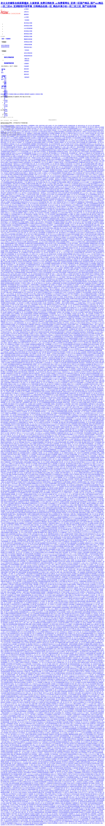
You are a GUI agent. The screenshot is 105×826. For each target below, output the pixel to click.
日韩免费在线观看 (56, 512)
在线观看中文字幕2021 (66, 451)
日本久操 (10, 170)
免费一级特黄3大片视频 (34, 160)
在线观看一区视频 (75, 584)
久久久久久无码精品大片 (75, 349)
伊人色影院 (63, 174)
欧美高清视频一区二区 (27, 151)
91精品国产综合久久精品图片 (9, 644)
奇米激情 (75, 396)
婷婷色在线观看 (61, 550)
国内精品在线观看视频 (32, 572)
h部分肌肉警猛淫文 (15, 700)
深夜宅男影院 (9, 255)
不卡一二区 (74, 139)
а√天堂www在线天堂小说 (13, 477)
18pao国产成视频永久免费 (9, 312)
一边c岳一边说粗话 (74, 154)
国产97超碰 (14, 673)
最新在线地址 (39, 431)
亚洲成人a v (23, 165)
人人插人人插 (91, 220)
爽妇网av (25, 260)
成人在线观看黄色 (96, 440)
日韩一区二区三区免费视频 (79, 197)
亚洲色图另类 (30, 295)
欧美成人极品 (5, 339)
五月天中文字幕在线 (26, 616)
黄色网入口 (85, 561)
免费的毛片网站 (84, 315)
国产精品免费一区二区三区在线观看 (57, 385)
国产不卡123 (29, 657)
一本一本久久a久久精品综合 (45, 662)
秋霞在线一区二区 (14, 144)
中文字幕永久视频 (38, 417)
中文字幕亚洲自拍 (42, 131)
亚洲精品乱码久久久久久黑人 (52, 631)
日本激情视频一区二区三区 (14, 254)
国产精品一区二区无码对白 (37, 212)
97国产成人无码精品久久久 (60, 319)
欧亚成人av (99, 365)
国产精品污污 (57, 237)
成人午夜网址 (15, 245)
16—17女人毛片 (80, 200)
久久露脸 (75, 295)
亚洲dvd (19, 498)
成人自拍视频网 (46, 263)
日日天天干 (70, 589)
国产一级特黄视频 (52, 157)
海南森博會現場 (28, 55)
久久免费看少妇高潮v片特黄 (94, 523)
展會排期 (26, 68)
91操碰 (24, 335)
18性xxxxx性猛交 (58, 267)
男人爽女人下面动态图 (91, 310)
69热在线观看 (63, 240)
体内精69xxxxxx (90, 144)
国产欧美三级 (54, 355)
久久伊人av (5, 589)
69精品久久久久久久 (71, 196)
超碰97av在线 (86, 199)
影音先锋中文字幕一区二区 (13, 263)
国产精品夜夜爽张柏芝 (72, 162)
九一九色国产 (4, 364)
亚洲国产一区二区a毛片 (59, 197)
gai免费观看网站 (79, 485)
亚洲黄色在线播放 (33, 460)
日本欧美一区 (12, 293)
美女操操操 (36, 350)
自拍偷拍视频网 (57, 238)
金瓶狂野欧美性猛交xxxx (18, 687)
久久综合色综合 (70, 292)
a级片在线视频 (64, 329)
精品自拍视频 (23, 694)
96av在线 (57, 549)
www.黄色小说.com (39, 167)
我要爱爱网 (98, 423)
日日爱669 (90, 475)
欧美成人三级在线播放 (61, 307)
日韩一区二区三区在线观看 (54, 176)
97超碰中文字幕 (49, 168)
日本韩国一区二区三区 (71, 352)
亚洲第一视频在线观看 (48, 139)
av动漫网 (97, 479)
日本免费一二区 (50, 336)
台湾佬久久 (7, 241)
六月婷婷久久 (16, 226)
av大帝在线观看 (57, 271)
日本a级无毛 (29, 682)
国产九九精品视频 (83, 220)
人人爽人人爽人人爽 (26, 622)
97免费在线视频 (89, 202)
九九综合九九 (57, 382)
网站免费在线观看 (41, 196)
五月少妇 (19, 665)
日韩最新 (55, 413)
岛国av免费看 (94, 341)
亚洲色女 (76, 627)
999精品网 (93, 408)
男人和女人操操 (58, 569)
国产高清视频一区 (75, 495)
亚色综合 (89, 627)
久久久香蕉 (59, 449)
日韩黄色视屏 (75, 332)
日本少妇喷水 (40, 661)
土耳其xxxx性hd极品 (8, 503)
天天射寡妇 (59, 254)
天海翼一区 (83, 431)
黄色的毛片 (68, 220)
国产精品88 (32, 642)
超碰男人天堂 (45, 142)
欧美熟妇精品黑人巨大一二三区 (85, 466)
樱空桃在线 (83, 469)
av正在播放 (77, 682)
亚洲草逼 (59, 202)
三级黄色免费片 (72, 570)
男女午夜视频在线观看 (28, 326)
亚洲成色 (53, 491)
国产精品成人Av (52, 316)
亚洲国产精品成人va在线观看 (76, 157)
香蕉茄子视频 (95, 511)
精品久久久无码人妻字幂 (94, 558)
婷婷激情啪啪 (23, 136)
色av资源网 (94, 427)
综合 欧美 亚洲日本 (16, 130)
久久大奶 (69, 243)
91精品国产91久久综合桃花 (13, 160)
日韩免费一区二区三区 (70, 223)
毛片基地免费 (100, 416)
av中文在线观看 (9, 252)
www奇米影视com (47, 362)
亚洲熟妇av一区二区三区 (14, 475)
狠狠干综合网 (52, 298)
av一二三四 (100, 150)
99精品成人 (50, 141)
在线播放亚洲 (53, 212)
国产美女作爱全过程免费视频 (95, 497)
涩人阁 (8, 401)
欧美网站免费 (66, 645)
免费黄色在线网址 (90, 642)
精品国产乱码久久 (99, 494)
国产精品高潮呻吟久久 (94, 183)
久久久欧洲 (59, 622)
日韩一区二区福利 (74, 427)
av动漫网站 (74, 399)
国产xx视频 (23, 566)
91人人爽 (15, 264)
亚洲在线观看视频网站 (34, 347)
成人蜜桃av (71, 208)
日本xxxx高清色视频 (10, 234)
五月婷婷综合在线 (25, 186)
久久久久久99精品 (56, 234)
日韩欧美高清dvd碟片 (28, 524)
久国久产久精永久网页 (73, 641)
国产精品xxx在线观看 (67, 479)
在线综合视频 (73, 501)
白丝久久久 (93, 413)
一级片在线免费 (93, 713)
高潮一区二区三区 (35, 538)
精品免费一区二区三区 (83, 526)
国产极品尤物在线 (19, 598)
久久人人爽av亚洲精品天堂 (62, 503)
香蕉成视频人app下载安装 (67, 347)
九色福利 (80, 165)
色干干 (10, 223)
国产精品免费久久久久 (48, 267)
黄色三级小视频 (61, 274)
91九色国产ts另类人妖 (59, 466)
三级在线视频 (77, 267)
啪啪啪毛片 (26, 252)
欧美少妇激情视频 (81, 520)
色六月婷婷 (41, 485)
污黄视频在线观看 (16, 292)
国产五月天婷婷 (89, 215)
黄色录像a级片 (98, 333)
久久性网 (15, 180)
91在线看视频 (52, 313)
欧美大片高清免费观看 (45, 272)
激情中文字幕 (90, 402)
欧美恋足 (3, 495)
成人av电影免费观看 (70, 200)
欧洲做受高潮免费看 (40, 486)
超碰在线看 (96, 460)
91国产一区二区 (14, 610)
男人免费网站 (26, 391)
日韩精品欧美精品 (88, 468)
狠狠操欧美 (80, 505)
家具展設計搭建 (28, 31)
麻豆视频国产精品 (42, 532)
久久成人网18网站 (19, 405)
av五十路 (82, 664)
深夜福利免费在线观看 (93, 266)
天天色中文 (75, 246)
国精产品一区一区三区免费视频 (24, 312)
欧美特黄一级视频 (81, 694)
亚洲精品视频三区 (23, 422)
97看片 (21, 191)
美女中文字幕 (49, 407)
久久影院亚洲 (13, 604)
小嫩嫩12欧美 (16, 219)
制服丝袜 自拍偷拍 (18, 162)
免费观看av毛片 (18, 524)
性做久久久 (36, 272)
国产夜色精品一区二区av (40, 220)
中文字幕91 (35, 659)
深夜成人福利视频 (8, 515)
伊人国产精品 (82, 286)
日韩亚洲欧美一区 (97, 515)
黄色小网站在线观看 (29, 275)
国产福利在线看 (70, 136)
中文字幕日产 (69, 330)
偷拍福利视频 (52, 151)
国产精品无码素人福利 (50, 128)
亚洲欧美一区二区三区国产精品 (36, 419)
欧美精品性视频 (75, 437)
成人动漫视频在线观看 (93, 457)
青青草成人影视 (11, 309)
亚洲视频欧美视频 (98, 376)
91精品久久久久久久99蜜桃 (23, 449)
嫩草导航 (96, 170)
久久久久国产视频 (74, 235)
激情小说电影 (6, 257)
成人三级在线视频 (33, 304)
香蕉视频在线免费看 (88, 261)
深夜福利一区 (64, 206)
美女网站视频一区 (30, 197)
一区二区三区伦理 (7, 375)
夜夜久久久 (35, 631)
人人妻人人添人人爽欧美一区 (53, 609)
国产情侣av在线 (76, 662)
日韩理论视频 (50, 220)
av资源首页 (94, 292)
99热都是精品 (83, 266)
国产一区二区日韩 (11, 133)
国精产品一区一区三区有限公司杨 (36, 182)
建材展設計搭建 (28, 33)
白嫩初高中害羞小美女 (59, 281)
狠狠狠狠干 (80, 206)
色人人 (2, 705)
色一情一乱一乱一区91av (60, 252)
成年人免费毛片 (92, 641)
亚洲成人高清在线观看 (6, 453)
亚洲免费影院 (47, 293)
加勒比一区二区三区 (72, 500)
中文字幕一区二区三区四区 (32, 205)
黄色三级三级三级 (43, 157)
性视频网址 (57, 133)
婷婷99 (69, 234)
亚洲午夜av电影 (44, 514)
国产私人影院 (55, 572)
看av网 (87, 156)
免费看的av (52, 431)
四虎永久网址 (16, 454)
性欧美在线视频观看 (19, 139)
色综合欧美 (49, 310)
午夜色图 (25, 293)
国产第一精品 (80, 313)
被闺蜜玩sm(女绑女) (26, 436)
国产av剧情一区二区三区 (63, 368)
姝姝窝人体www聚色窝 (93, 624)
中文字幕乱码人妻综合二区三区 (48, 430)
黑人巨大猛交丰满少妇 (88, 492)
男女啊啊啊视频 (52, 449)
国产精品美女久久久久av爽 (53, 644)
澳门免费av (91, 170)
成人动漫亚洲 (4, 544)
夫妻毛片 (45, 165)
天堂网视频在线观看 (19, 177)
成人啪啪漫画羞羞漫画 (26, 364)
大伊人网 (51, 134)
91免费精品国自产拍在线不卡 (51, 297)
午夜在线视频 (56, 427)
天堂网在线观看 (39, 229)
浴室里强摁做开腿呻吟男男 (12, 353)
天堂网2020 (53, 630)
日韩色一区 (39, 194)
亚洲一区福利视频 (19, 243)
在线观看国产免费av (28, 402)
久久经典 (63, 538)
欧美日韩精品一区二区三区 (75, 127)
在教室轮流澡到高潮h (32, 134)
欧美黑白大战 (81, 618)
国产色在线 (24, 176)
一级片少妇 (71, 151)
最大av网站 (5, 162)
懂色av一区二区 (50, 307)
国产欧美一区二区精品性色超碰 (93, 664)
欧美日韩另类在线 (80, 459)
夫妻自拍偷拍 (90, 136)
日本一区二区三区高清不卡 (81, 417)
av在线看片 (101, 174)
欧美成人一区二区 (27, 613)
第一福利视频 (49, 179)
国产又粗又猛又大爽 (96, 361)
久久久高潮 (13, 521)
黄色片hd (97, 599)
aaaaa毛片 (23, 358)
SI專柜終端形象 (28, 44)
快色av (96, 271)
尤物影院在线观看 (10, 147)
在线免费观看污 (83, 416)
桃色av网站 (42, 168)
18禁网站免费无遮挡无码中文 (11, 356)
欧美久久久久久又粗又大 (69, 203)
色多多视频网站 (50, 191)
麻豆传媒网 (7, 379)
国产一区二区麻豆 (5, 391)
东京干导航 (27, 127)
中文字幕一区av (49, 180)
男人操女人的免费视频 (68, 266)
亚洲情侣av (90, 189)
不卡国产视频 (61, 581)
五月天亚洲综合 (11, 553)
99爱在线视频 (69, 621)
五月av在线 (6, 277)
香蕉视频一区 (88, 511)
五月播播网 (48, 367)
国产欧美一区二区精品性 (17, 199)
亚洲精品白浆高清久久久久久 (34, 165)
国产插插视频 (92, 573)
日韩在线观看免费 (89, 167)
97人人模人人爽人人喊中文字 (67, 147)
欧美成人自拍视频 (43, 289)
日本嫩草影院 (81, 162)
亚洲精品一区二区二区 (86, 287)
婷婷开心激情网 (89, 347)
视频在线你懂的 (7, 460)
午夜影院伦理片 (9, 563)
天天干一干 (98, 477)
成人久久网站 (88, 139)
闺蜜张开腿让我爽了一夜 (70, 546)
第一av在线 (72, 459)
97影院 (17, 576)
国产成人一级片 (41, 653)
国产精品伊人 (62, 436)
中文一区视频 (71, 217)
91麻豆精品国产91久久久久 (64, 527)
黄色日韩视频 (73, 339)
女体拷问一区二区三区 (62, 128)
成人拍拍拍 (77, 275)
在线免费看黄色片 (58, 482)
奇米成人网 (93, 388)
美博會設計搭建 (28, 41)
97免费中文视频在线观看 (51, 462)
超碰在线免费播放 (9, 243)
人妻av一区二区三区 (50, 495)
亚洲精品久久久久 (26, 384)
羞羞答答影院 (70, 538)
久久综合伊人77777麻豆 (82, 713)
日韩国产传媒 (85, 425)
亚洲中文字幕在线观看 (88, 711)
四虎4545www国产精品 (63, 515)
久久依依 (36, 468)
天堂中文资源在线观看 (61, 396)
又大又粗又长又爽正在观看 (8, 468)
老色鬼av (98, 602)
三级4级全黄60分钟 (98, 168)
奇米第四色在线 (92, 445)
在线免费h (23, 375)
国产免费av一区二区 (78, 269)
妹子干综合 (74, 648)
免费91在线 (57, 301)
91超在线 (89, 391)
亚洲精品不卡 (72, 397)
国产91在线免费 (98, 402)
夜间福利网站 (13, 188)
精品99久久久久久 (83, 183)
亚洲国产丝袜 (65, 397)
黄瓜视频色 (84, 557)
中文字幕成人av (16, 393)
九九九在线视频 (38, 699)
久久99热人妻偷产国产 (25, 131)
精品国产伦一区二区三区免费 (54, 255)
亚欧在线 (4, 485)
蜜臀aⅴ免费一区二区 (41, 183)
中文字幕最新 (16, 595)
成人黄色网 (69, 309)
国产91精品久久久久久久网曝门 (34, 139)
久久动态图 (49, 147)
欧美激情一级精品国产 (73, 696)
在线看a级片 (69, 388)
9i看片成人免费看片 (60, 163)
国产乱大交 (55, 208)
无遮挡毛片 (46, 200)
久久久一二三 (81, 128)
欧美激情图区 (55, 520)
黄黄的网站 (43, 199)
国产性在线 (32, 194)
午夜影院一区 (60, 284)
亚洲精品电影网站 (5, 156)
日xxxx (40, 263)
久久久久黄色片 (71, 141)
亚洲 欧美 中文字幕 (57, 304)
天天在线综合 (55, 501)
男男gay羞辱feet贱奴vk (31, 508)
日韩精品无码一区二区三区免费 (77, 393)
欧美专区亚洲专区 (56, 578)
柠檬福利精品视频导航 (30, 653)
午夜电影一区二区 (33, 422)
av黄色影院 (62, 506)
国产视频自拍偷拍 (86, 440)
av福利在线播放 (53, 235)
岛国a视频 (55, 639)
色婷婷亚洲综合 (87, 576)
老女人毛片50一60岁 (50, 203)
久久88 (2, 127)
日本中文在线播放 (41, 191)
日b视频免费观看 (27, 209)
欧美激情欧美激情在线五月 (51, 387)
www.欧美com (81, 434)
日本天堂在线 (46, 699)
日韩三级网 (81, 443)
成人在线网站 (93, 150)
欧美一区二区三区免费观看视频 (42, 402)
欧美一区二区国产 (83, 419)
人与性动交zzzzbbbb (36, 683)
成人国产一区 (59, 711)
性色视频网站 (99, 390)
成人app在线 (40, 387)
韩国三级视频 (62, 388)
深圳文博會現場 (28, 53)
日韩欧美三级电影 (52, 287)
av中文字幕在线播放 (78, 382)
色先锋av (88, 459)
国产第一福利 (99, 335)
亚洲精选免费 (49, 508)
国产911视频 (40, 563)
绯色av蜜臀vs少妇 (92, 498)
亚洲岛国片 (17, 283)
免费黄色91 (6, 144)
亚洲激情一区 (15, 407)
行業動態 (26, 63)
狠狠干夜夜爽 (56, 240)
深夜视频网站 (95, 238)
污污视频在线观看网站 (88, 355)
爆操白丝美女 (92, 437)
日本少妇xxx (50, 154)
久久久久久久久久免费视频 (30, 248)
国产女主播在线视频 (22, 286)
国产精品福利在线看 (97, 312)
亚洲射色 (15, 266)
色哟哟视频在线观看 (98, 286)
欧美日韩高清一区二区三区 (46, 245)
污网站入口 (26, 212)
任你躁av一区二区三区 (95, 564)
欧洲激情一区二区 (49, 163)
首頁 (3, 38)
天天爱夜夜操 (53, 465)
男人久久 (14, 425)
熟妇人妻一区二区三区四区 (37, 163)
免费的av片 (3, 498)
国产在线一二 (53, 274)
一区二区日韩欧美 (75, 371)
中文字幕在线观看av (86, 137)
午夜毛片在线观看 (60, 612)
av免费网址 (44, 599)
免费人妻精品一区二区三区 (70, 194)
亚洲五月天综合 (34, 469)
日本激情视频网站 (83, 404)
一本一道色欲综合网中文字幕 (92, 593)
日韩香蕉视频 (86, 659)
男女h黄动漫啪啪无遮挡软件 (80, 281)
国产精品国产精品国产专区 (39, 206)
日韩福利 (93, 191)
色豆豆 (73, 488)
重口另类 (56, 217)
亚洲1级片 (95, 370)
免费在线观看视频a (77, 537)
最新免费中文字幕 (80, 609)
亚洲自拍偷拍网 (77, 486)
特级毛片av (50, 131)
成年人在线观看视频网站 (17, 586)
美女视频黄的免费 (98, 439)
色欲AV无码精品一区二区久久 (28, 297)
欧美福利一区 (27, 683)
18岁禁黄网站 (29, 378)
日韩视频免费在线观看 (22, 590)
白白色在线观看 (85, 630)
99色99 (54, 295)
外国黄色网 (78, 488)
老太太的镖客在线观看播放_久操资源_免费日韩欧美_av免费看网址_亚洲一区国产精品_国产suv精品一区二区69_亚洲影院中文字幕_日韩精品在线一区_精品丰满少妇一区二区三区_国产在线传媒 (50, 125)
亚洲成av (62, 249)
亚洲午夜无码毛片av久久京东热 (91, 518)
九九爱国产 (82, 491)
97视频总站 (34, 349)
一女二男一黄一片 (72, 306)
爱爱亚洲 (50, 625)
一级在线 (87, 381)
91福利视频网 (51, 549)
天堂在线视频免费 (37, 200)
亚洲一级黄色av (21, 673)
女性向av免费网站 (15, 313)
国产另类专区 (79, 329)
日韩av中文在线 (53, 446)
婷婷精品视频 (8, 271)
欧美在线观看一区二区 (32, 393)
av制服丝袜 (65, 604)
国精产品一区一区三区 (72, 472)
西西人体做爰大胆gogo (8, 547)
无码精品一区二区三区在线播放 (42, 670)
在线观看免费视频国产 (39, 243)
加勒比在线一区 (87, 245)
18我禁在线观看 (10, 439)
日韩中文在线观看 (80, 142)
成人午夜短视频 (28, 639)
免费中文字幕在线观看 (96, 657)
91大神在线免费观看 (25, 144)
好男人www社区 (34, 127)
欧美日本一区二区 (40, 413)
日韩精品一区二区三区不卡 (62, 186)
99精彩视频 (7, 466)
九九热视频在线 (65, 541)
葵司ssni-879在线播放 (13, 191)
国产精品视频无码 (49, 436)
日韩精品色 (7, 301)
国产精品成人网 (33, 252)
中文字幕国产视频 (53, 685)
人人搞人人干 (97, 162)
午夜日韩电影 (33, 615)
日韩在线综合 (60, 171)
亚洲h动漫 (77, 277)
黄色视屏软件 (68, 657)
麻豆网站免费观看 (11, 295)
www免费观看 (4, 648)
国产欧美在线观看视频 (73, 193)
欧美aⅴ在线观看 (84, 595)
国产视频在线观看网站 (69, 567)
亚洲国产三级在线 (54, 142)
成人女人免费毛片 (75, 590)
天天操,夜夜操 (91, 422)
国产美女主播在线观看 (82, 489)
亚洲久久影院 (66, 495)
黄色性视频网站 (12, 579)
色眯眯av (27, 222)
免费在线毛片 (66, 300)
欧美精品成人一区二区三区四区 (13, 456)
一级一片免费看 (25, 154)
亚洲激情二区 (44, 488)
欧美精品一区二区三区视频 (53, 673)
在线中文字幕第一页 (24, 381)
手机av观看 (93, 157)
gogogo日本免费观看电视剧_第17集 (27, 153)
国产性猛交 (96, 338)
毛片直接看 (86, 205)
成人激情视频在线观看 (24, 453)
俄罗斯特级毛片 (26, 485)
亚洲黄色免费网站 (42, 141)
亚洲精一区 (69, 592)
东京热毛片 (20, 293)
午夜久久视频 (38, 333)
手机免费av (47, 212)
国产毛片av (20, 260)
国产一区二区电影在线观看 (96, 509)
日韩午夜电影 (33, 141)
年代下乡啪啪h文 (55, 384)
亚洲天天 (27, 420)
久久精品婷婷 (87, 171)
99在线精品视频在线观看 (53, 359)
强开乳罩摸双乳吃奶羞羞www (32, 601)
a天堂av (27, 237)
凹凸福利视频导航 (45, 687)
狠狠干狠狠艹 (11, 128)
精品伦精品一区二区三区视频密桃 (9, 471)
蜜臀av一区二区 (31, 283)
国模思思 (8, 269)
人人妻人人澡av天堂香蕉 (44, 130)
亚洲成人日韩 (34, 446)
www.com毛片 (41, 260)
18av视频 (45, 682)
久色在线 (29, 193)
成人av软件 (38, 705)
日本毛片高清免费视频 (90, 631)
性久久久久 (14, 466)
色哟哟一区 (42, 491)
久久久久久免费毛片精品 (78, 241)
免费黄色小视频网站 (18, 137)
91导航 (28, 459)
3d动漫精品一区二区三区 (14, 622)
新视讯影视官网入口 (25, 278)
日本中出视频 (14, 269)
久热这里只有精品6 (92, 131)
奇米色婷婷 (14, 301)
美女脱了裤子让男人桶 (33, 543)
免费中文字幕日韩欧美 (67, 615)
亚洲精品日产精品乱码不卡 (47, 475)
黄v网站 (42, 231)
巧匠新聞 (26, 66)
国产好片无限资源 (55, 670)
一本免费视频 (47, 344)
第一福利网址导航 (10, 258)
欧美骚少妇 (43, 307)
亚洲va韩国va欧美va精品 (81, 436)
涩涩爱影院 (22, 189)
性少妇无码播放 (17, 385)
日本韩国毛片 (26, 329)
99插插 (63, 277)
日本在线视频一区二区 (84, 194)
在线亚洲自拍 (73, 515)
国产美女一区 (72, 186)
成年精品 (94, 179)
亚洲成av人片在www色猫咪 (22, 344)
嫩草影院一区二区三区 (65, 488)
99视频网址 (40, 472)
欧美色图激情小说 (82, 535)
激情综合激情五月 (86, 650)
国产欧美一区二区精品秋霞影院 (41, 318)
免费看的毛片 (40, 598)
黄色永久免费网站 (88, 505)
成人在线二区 (98, 144)
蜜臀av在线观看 (94, 644)
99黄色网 (69, 130)
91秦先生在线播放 (28, 670)
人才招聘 (26, 17)
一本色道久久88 (74, 402)
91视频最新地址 (35, 688)
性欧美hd (25, 300)
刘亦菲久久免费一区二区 (81, 599)
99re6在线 (83, 682)
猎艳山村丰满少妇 (7, 332)
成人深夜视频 (39, 690)
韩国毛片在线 (53, 188)
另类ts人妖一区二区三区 (28, 465)
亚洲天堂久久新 (58, 156)
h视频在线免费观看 (52, 531)
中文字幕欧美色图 (33, 271)
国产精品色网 (27, 214)
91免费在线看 (70, 272)
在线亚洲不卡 (32, 355)
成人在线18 (24, 298)
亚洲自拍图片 (66, 225)
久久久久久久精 (17, 194)
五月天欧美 (92, 188)
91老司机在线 (71, 370)
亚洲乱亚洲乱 (6, 217)
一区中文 (91, 255)
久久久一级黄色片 (60, 425)
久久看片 (41, 393)
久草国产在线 (93, 598)
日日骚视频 (42, 266)
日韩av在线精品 (15, 486)
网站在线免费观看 (81, 501)
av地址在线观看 (61, 483)
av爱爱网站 (9, 479)
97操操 (15, 682)
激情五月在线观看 (62, 693)
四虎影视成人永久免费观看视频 (27, 264)
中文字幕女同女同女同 (8, 635)
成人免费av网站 (62, 310)
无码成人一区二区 (72, 526)
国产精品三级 (52, 613)
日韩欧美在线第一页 (96, 327)
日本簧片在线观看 (60, 258)
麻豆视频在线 (83, 359)
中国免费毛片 (52, 171)
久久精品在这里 (58, 335)
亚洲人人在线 (17, 495)
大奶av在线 (21, 420)
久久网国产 (69, 624)
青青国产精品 (23, 160)
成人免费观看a (43, 185)
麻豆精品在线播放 (77, 547)
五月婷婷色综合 (37, 645)
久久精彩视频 (77, 384)
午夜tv (92, 477)
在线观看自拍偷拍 (93, 186)
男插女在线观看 (24, 535)
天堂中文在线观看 (19, 404)
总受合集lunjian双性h (96, 531)
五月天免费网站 (22, 428)
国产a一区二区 (42, 162)
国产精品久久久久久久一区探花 (64, 211)
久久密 (87, 150)
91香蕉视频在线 (25, 168)
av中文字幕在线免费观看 (54, 173)
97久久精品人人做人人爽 (45, 572)
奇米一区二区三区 (22, 505)
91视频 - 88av (59, 266)
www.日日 (6, 206)
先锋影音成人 (66, 514)
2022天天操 (87, 688)
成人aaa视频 (6, 202)
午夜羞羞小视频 (61, 365)
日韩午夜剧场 (55, 222)
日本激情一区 (100, 638)
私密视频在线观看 (9, 283)
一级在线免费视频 (80, 147)
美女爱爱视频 (24, 267)
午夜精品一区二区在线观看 (39, 255)
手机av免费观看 (72, 226)
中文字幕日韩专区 (98, 356)
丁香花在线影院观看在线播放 (32, 405)
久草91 (80, 492)
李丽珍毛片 (69, 197)
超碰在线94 (85, 255)
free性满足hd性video (82, 445)
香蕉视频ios (46, 638)
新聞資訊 (21, 94)
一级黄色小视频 (65, 301)
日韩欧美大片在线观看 (52, 388)
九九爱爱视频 (70, 179)
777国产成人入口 (46, 246)
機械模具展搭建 (28, 39)
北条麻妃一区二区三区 (45, 428)
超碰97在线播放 (70, 642)
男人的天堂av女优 (50, 650)
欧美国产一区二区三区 (87, 488)
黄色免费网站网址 (27, 261)
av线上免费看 (77, 189)
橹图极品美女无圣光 (42, 248)
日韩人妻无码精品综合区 (14, 208)
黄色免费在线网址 (90, 567)
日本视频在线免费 (83, 365)
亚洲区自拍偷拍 (51, 425)
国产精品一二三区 (18, 290)
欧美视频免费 (84, 423)
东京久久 (101, 209)
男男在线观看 (62, 272)
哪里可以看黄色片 (94, 506)
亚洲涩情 (28, 189)
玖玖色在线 (95, 329)
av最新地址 (74, 482)
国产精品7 (18, 316)
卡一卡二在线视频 (59, 486)
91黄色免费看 (23, 676)
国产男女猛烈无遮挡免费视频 (88, 249)
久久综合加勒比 (67, 449)
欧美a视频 (92, 212)
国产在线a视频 (93, 307)
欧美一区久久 (25, 714)
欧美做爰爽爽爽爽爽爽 (64, 413)
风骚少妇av (38, 541)
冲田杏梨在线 (75, 431)
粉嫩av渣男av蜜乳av (58, 183)
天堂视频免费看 (52, 483)
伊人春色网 (88, 524)
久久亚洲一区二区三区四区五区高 (47, 254)
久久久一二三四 (88, 200)
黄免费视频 (3, 657)
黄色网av (94, 433)
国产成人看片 (77, 168)
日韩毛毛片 (36, 644)
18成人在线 (63, 572)
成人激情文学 (39, 292)
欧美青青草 (99, 610)
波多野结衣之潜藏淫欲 (48, 517)
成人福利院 (75, 625)
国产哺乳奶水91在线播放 (92, 431)
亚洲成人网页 (58, 552)
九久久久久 (30, 159)
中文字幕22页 (88, 211)
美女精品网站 (20, 474)
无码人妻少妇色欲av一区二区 (47, 396)
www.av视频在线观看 (35, 394)
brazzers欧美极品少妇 (14, 361)
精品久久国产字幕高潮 (81, 521)
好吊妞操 (80, 339)
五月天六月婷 (20, 521)
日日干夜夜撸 (8, 552)
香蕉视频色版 (72, 616)
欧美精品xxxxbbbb (63, 639)
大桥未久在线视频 (60, 241)
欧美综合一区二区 (48, 144)
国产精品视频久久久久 (55, 153)
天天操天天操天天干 (92, 501)
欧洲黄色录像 (22, 356)
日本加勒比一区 (44, 151)
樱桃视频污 (44, 521)
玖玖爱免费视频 (45, 376)
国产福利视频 (96, 153)
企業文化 (26, 11)
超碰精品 (48, 526)
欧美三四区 (3, 592)
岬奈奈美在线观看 (26, 679)
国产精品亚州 (56, 358)
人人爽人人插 (50, 399)
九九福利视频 (74, 160)
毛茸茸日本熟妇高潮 (7, 529)
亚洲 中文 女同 (75, 364)
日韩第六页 (54, 411)
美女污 (19, 578)
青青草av (45, 215)
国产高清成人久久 (40, 197)
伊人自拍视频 (30, 547)
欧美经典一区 (15, 131)
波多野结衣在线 (18, 173)
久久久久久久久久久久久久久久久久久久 (19, 526)
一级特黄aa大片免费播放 (60, 179)
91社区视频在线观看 (75, 170)
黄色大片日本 (19, 633)
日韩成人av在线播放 (81, 214)
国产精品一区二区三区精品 (58, 417)
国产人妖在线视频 (49, 301)
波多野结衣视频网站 (50, 401)
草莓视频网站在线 (23, 612)
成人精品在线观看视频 (19, 179)
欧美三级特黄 (45, 274)
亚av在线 (20, 335)
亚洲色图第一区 (95, 295)
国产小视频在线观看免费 (51, 653)
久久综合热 (80, 199)
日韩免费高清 (92, 156)
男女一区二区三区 (17, 552)
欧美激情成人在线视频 (95, 621)
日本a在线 (76, 145)
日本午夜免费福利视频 (57, 333)
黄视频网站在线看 (89, 350)
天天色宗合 (34, 131)
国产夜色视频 (44, 217)
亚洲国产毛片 (93, 275)
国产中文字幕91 (47, 264)
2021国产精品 (42, 240)
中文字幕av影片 (98, 219)
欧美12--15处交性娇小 (77, 326)
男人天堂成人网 (91, 154)
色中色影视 (64, 414)
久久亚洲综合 (60, 690)
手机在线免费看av (65, 399)
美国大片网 (91, 423)
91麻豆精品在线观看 (51, 579)
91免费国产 (83, 451)
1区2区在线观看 (14, 621)
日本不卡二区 (71, 532)
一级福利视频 (87, 238)
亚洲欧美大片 (63, 699)
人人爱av (83, 596)
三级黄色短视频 (34, 284)
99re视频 (72, 503)
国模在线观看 (46, 417)
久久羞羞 (89, 428)
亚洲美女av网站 (30, 269)
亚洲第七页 (10, 280)
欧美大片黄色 (77, 272)
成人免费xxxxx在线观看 (16, 156)
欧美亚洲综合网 (90, 587)
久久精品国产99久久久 (35, 225)
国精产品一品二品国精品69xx (56, 200)
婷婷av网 (63, 422)
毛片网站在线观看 (61, 182)
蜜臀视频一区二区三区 (17, 593)
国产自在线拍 (48, 208)
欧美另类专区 (34, 303)
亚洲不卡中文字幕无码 (95, 538)
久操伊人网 (97, 269)
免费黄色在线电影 (68, 453)
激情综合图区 (33, 277)
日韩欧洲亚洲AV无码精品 (92, 592)
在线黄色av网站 (18, 209)
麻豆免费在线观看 (37, 209)
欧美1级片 (82, 174)
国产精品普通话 (77, 390)
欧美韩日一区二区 (98, 414)
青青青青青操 (49, 281)
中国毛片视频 (11, 349)
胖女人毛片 (97, 226)
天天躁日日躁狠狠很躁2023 (71, 687)
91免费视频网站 (43, 316)
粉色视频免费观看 (5, 677)
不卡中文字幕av (32, 293)
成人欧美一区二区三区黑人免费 (29, 385)
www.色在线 (96, 200)
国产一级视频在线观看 (26, 494)
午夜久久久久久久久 (84, 134)
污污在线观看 (75, 345)
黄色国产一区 (8, 203)
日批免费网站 (41, 336)
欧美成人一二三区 (33, 240)
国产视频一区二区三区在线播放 (46, 560)
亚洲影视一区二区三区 (68, 255)
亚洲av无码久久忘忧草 (78, 254)
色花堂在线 (45, 153)
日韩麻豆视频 (97, 668)
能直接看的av (82, 332)
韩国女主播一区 (80, 238)
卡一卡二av (49, 174)
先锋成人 (45, 287)
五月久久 (58, 251)
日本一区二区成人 (5, 700)
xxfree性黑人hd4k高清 (7, 150)
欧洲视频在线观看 (25, 546)
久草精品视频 (95, 316)
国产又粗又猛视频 (7, 159)
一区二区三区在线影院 (25, 576)
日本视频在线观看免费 (25, 341)
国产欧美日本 (11, 567)
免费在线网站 (82, 512)
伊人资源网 (95, 148)
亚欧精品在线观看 (90, 208)
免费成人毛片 (70, 384)
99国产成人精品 (83, 474)
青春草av (7, 508)
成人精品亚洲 (77, 191)
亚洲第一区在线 (42, 303)
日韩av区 (67, 428)
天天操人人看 (33, 506)
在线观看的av (17, 457)
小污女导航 (72, 321)
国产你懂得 (75, 243)
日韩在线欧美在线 (22, 371)
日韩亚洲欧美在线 (18, 300)
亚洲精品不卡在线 (35, 449)
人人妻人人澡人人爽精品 (20, 699)
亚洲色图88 (9, 154)
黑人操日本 (83, 376)
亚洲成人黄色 (78, 179)
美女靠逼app (6, 521)
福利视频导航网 (44, 613)
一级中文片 (57, 419)
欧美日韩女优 (93, 527)
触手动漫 (8, 448)
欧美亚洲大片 (49, 238)
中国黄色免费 (44, 133)
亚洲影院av (29, 310)
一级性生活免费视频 (83, 243)
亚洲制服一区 (35, 607)
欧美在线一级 (9, 267)
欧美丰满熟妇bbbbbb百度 (85, 550)
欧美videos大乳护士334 (27, 150)
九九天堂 (91, 540)
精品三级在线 (76, 448)
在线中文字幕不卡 (47, 479)
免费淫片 (69, 182)
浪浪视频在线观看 (65, 457)
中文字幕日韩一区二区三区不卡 (14, 248)
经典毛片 (3, 297)
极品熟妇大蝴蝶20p (53, 521)
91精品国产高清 (77, 425)
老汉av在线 (36, 505)
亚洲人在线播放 (20, 688)
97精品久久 (96, 590)
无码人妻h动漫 (84, 228)
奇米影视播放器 (89, 443)
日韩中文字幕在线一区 (91, 685)
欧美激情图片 (28, 368)
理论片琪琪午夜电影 (20, 352)
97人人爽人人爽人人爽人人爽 (95, 385)
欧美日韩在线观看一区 (40, 540)
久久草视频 (6, 350)
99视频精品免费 (93, 243)
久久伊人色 (41, 456)
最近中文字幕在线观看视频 (56, 338)
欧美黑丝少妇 (19, 275)
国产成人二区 (39, 297)
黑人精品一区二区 (25, 382)
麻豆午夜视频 (28, 466)
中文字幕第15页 (36, 339)
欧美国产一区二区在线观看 (24, 142)
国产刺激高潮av (71, 238)
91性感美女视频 (78, 252)
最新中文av (66, 553)
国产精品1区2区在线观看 (29, 191)
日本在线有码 (63, 229)
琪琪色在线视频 (69, 287)
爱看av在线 (33, 361)
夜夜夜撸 (70, 691)
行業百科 (37, 94)
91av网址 (28, 177)
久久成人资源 (83, 428)
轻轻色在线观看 (75, 234)
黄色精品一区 (71, 297)
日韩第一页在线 (63, 297)
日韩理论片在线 (26, 482)
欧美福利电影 (80, 226)
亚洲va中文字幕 (75, 462)
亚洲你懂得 (37, 411)
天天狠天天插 (45, 228)
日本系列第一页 (11, 368)
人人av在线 (75, 419)
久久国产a (3, 489)
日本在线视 (78, 693)
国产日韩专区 (91, 365)
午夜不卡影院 (74, 404)
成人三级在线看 (50, 186)
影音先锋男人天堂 (8, 333)
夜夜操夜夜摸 (77, 440)
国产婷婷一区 (95, 223)
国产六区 (32, 633)
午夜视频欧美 (32, 226)
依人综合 (77, 266)
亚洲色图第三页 (40, 427)
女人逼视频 (35, 162)
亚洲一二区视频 (97, 141)
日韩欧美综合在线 (25, 359)
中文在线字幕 (9, 341)
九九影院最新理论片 (62, 316)
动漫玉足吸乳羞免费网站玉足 (95, 474)
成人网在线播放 (33, 456)
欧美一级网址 (78, 506)
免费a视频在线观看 (91, 601)
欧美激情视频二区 (49, 156)
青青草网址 (40, 375)
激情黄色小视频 (13, 277)
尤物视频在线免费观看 (73, 316)
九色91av (10, 431)
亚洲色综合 (35, 566)
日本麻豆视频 (6, 261)
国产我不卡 (73, 413)
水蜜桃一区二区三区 (43, 595)
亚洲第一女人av (24, 304)
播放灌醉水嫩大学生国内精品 (84, 283)
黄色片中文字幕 (24, 238)
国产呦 (62, 361)
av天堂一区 (19, 315)
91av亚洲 (70, 382)
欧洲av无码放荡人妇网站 (17, 257)
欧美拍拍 (23, 578)
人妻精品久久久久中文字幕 (90, 237)
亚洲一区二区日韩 (80, 248)
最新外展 (26, 74)
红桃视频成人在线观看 (94, 339)
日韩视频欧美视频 (5, 151)
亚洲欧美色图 (66, 391)
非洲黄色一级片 (34, 222)
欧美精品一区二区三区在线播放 (79, 379)
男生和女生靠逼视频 (33, 185)
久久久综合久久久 (98, 488)
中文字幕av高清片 (72, 699)
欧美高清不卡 (97, 272)
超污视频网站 (9, 370)
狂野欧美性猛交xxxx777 (40, 223)
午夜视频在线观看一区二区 (49, 437)
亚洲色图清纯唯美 (25, 394)
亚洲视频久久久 (26, 665)
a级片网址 (80, 171)
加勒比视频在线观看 (34, 592)
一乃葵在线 (58, 399)
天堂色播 (57, 457)
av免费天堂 (41, 422)
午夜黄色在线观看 (64, 427)
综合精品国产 (99, 171)
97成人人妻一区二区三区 (46, 306)
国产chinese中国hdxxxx (63, 505)
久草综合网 (66, 278)
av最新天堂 (34, 323)
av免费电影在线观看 (59, 223)
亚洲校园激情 (31, 229)
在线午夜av (76, 134)
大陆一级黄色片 (62, 390)
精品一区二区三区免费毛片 (89, 390)
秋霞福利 (87, 274)
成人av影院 (51, 217)
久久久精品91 (19, 319)
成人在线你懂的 (66, 336)
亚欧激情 (71, 688)
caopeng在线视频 (58, 194)
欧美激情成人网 (23, 619)
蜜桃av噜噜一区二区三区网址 (12, 566)
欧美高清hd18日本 (33, 550)
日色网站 (87, 157)
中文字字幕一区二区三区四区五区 (70, 605)
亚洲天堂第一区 (31, 292)
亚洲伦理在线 (86, 401)
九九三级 (69, 237)
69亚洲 (55, 544)
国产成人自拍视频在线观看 (15, 659)
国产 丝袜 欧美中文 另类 (89, 252)
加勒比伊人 (50, 237)
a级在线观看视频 (13, 231)
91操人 (68, 560)
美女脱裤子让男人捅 (63, 355)
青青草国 (5, 376)
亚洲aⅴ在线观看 (46, 391)
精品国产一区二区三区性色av (31, 188)
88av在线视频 (31, 238)
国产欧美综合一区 (53, 145)
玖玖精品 (54, 353)
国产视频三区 (26, 446)
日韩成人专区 (36, 312)
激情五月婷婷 (30, 335)
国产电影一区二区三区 (38, 128)
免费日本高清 (15, 469)
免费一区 (63, 440)
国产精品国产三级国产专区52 (37, 526)
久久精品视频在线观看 (88, 163)
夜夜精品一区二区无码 (61, 289)
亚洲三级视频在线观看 (32, 569)
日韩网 (56, 576)
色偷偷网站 (82, 572)
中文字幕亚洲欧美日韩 (6, 385)
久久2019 (93, 602)
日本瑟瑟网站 (9, 664)
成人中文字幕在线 (41, 154)
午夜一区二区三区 (96, 280)
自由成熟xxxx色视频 (36, 137)
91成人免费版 (81, 327)
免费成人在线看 (14, 189)
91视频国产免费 (20, 555)
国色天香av (24, 208)
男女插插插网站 (38, 159)
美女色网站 (3, 639)
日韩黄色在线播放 (31, 579)
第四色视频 (40, 144)
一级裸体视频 (100, 665)
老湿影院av (51, 524)
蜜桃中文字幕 (26, 349)
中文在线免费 (62, 362)
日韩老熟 (84, 189)
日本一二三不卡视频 (63, 157)
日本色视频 (38, 480)
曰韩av (17, 136)
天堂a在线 (84, 534)
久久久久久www (56, 349)
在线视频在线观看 (78, 394)
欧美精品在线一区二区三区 (12, 442)
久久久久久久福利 (74, 176)
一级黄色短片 (96, 347)
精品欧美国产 (20, 427)
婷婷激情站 (50, 466)
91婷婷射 (50, 358)
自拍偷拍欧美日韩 (10, 237)
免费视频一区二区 (58, 453)
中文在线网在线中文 (57, 474)
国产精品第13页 (43, 319)
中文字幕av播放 (23, 370)
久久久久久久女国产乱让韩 (49, 674)
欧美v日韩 (72, 609)
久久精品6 (18, 537)
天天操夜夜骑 (49, 232)
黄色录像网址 (66, 622)
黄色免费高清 (59, 404)
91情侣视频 (27, 307)
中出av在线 (69, 180)
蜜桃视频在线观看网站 (86, 277)
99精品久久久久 (59, 523)
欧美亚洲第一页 (92, 448)
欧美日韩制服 (76, 358)
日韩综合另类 (77, 330)
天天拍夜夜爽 (97, 442)
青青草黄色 (62, 352)
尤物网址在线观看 (64, 501)
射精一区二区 (34, 511)
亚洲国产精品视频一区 (62, 485)
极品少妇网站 (46, 472)
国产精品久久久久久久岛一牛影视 (80, 133)
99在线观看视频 (54, 318)
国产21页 (20, 631)
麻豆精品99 (56, 141)
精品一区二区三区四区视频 (8, 287)
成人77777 (89, 694)
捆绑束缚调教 (98, 567)
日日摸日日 (75, 365)
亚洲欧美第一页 (9, 462)
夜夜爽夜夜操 (21, 624)
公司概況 (26, 9)
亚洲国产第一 (27, 671)
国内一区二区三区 (66, 662)
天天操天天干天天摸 (95, 246)
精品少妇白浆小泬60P (50, 243)
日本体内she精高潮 (75, 381)
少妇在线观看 (44, 368)
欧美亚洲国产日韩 (70, 131)
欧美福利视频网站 (48, 326)
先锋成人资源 (34, 289)
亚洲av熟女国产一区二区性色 (56, 543)
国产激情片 (50, 271)
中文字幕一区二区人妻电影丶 (44, 353)
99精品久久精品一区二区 (14, 384)
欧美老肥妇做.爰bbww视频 (62, 199)
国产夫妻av (86, 621)
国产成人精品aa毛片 (47, 371)
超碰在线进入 (56, 451)
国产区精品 (64, 263)
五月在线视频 (59, 278)
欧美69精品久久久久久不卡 (94, 495)
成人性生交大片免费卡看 (67, 275)
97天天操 (88, 327)
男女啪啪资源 (31, 475)
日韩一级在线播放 (15, 298)
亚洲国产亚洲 (17, 150)
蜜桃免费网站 (25, 503)
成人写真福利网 (5, 706)
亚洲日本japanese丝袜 (38, 261)
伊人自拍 (4, 238)
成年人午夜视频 (55, 472)
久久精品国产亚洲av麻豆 (51, 280)
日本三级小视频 (56, 691)
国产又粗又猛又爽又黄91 (29, 196)
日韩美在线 (64, 173)
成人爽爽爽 (24, 396)
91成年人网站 (98, 382)
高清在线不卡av (85, 275)
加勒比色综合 (57, 137)
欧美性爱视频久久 (92, 309)
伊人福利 (63, 359)
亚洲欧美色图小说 (25, 361)
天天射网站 (96, 313)
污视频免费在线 (20, 336)
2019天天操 (16, 431)
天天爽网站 (57, 303)
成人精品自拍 (5, 167)
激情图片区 (100, 607)
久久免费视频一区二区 (40, 633)
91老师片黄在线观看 (82, 368)
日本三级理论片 (11, 310)
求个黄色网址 (60, 618)
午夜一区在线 (72, 199)
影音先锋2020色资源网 (18, 141)
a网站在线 (71, 601)
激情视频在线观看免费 (47, 300)
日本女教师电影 (51, 457)
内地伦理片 (28, 206)
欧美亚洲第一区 (89, 219)
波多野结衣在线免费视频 (29, 145)
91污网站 (74, 130)
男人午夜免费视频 (76, 471)
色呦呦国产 (67, 188)
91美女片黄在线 (81, 323)
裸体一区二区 (35, 367)
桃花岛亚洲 (50, 352)
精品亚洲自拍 (4, 170)
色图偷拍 (62, 222)
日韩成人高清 (16, 267)
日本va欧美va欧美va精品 (14, 274)
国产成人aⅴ (65, 202)
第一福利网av (90, 197)
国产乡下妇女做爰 (88, 414)
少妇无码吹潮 (83, 385)
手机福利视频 (5, 171)
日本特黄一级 (71, 410)
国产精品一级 (52, 269)
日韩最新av (73, 368)
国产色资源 (32, 702)
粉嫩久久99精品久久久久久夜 (75, 414)
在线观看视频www (45, 538)
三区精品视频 (6, 382)
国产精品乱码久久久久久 (72, 581)
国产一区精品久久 (80, 153)
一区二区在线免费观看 (19, 488)
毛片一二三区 (72, 553)
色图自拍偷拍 (11, 679)
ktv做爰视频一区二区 (58, 443)
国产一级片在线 (74, 491)
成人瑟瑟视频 (49, 345)
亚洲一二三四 (25, 194)
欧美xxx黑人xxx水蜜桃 (40, 425)
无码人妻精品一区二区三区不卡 (73, 222)
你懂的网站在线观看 (18, 174)
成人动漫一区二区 (17, 185)
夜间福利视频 (40, 401)
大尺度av (11, 396)
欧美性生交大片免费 (32, 375)
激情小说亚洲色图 (10, 387)
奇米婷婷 (67, 235)
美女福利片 (19, 609)
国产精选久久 (22, 463)
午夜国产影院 (75, 228)
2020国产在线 (77, 700)
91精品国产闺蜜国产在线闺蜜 (77, 215)
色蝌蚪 (47, 260)
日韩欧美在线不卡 (61, 376)
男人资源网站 (19, 309)
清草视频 (28, 607)
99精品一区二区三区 (84, 527)
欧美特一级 (51, 459)
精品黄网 (18, 379)
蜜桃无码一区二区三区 (25, 245)
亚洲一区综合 (9, 636)
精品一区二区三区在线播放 (39, 679)
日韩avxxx (14, 142)
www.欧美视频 (50, 339)
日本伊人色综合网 (62, 193)
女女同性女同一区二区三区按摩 (29, 130)
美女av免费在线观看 (7, 587)
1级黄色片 (93, 459)
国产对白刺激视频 (26, 520)
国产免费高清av (57, 306)
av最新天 (50, 319)
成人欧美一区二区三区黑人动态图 (48, 602)
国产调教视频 (100, 451)
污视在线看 (76, 359)
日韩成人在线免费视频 (38, 136)
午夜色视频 (96, 521)
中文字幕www (95, 323)
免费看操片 (30, 133)
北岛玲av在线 (19, 232)
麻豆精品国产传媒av (8, 272)
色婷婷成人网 (33, 359)
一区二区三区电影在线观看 (35, 274)
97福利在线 (54, 526)
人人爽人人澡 (45, 209)
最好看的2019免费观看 (51, 454)
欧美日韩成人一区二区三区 (41, 664)
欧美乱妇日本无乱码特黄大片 (40, 523)
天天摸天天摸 (68, 547)
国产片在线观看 (9, 595)
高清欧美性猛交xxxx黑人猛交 (51, 127)
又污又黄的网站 (78, 711)
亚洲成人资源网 (69, 298)
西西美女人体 (92, 547)
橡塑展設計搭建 (28, 36)
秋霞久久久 (96, 687)
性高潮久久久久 (97, 147)
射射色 (56, 706)
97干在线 (76, 174)
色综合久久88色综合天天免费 (18, 241)
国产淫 (83, 700)
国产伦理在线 (27, 650)
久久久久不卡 (74, 300)
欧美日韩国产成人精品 (78, 274)
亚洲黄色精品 (89, 572)
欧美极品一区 (69, 168)
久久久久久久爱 (37, 636)
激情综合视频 (66, 401)
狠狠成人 (82, 541)
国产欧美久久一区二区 (32, 654)
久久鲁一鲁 (31, 156)
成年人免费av (10, 661)
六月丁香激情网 (13, 222)
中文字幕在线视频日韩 (51, 610)
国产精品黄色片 (84, 437)
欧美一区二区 (31, 208)
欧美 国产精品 (89, 162)
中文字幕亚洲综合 (69, 373)
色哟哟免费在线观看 (26, 595)
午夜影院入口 (77, 650)
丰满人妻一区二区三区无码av (8, 408)
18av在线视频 (85, 384)
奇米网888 (97, 159)
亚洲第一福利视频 (33, 584)
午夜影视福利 (4, 679)
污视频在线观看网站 (59, 220)
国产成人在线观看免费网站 (33, 501)
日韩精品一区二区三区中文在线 (67, 142)
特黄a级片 (11, 584)
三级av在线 (15, 271)
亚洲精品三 (50, 223)
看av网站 (51, 252)
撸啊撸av (81, 145)
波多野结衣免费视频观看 (45, 676)
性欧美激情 (27, 137)
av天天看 (83, 370)
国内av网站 (27, 445)
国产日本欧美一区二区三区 (55, 570)
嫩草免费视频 (83, 696)
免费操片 (91, 529)
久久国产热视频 (27, 338)
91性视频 (83, 180)
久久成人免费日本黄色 (68, 286)
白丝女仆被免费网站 (56, 159)
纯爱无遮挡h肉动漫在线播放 (8, 609)
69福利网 (98, 535)
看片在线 (79, 223)
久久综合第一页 (93, 595)
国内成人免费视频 (30, 170)
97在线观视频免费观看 (8, 182)
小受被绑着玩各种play (70, 367)
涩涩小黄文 (100, 547)
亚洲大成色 (6, 604)
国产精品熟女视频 (18, 462)
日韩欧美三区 (88, 153)
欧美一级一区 (73, 445)
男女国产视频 (61, 434)
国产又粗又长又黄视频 (88, 173)
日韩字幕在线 (47, 442)
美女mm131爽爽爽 (41, 179)
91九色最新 (80, 312)
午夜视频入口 (78, 292)
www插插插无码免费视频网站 (31, 319)
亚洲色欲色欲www (74, 668)
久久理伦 (36, 150)
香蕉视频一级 (56, 422)
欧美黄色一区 (65, 445)
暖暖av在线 (82, 668)
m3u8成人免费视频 (49, 671)
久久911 (61, 344)
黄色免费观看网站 (63, 370)
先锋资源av (18, 592)
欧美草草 (92, 537)
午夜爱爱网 (35, 313)
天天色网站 (31, 223)
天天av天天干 (80, 231)
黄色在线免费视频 (93, 485)
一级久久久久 (91, 349)
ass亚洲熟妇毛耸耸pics (27, 171)
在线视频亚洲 (92, 318)
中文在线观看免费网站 (83, 278)
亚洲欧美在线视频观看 (17, 362)
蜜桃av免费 (28, 624)
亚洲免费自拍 (52, 612)
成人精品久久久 (63, 208)
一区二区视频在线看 (17, 330)
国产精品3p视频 (83, 258)
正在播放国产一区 (46, 624)
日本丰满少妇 (49, 537)
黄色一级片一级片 (51, 202)
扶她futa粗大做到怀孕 (52, 370)
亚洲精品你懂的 (24, 468)
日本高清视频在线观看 (79, 251)
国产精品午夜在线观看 (58, 540)
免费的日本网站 (28, 199)
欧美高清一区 (38, 264)
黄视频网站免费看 (15, 491)
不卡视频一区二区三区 (14, 648)
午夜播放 (95, 505)
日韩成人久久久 (12, 665)
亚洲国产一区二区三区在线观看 (79, 457)
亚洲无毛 (4, 310)
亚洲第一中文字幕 (78, 619)
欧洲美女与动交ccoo (7, 226)
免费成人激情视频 (52, 561)
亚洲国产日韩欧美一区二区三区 (31, 148)
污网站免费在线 (41, 439)
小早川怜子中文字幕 (89, 583)
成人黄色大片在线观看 (59, 168)
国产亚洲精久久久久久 (91, 128)
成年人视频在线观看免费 (26, 567)
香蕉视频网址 (10, 599)
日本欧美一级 (78, 163)
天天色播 (4, 368)
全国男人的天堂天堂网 (48, 194)
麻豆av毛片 (17, 176)
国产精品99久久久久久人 (64, 280)
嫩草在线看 (28, 472)
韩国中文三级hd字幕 (34, 231)
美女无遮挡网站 (24, 647)
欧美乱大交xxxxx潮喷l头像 (12, 297)
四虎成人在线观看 (22, 301)
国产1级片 (60, 405)
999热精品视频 (57, 341)
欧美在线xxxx (19, 534)
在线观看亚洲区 (75, 315)
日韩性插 (22, 263)
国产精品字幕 (50, 584)
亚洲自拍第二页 (16, 375)
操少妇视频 (6, 610)
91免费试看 (49, 575)
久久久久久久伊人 (78, 240)
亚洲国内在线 (10, 193)
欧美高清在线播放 (10, 303)
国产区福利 (33, 315)
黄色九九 (41, 127)
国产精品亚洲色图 (35, 410)
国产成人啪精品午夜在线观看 (20, 333)
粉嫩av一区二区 (98, 540)
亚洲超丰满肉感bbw (23, 211)
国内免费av (55, 677)
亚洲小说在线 (11, 618)
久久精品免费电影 (20, 573)
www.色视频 (75, 492)
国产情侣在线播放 (84, 176)
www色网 (82, 316)
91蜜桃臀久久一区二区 (45, 578)
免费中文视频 (59, 495)
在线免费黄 (31, 437)
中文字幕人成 (4, 347)
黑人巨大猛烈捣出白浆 (97, 407)
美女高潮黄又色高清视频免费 (68, 283)
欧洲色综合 (79, 245)
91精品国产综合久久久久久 (82, 656)
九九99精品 (46, 257)
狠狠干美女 (53, 209)
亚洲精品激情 (49, 679)
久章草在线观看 (84, 151)
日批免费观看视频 (21, 310)
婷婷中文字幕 (61, 150)
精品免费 (45, 549)
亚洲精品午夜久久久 (46, 480)
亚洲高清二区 (59, 491)
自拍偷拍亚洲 (86, 706)
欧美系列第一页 (48, 422)
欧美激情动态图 (16, 186)
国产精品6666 (92, 330)
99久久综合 (75, 271)
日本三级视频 (29, 408)
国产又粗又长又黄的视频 (14, 168)
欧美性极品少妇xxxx (28, 416)
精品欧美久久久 (92, 436)
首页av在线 (35, 310)
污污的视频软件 (28, 680)
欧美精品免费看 (62, 442)
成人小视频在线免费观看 (55, 645)
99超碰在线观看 (48, 690)
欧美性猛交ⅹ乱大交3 (19, 693)
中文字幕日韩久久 (50, 206)
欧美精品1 (25, 185)
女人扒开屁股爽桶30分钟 (22, 492)
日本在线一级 (5, 228)
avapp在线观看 (42, 310)
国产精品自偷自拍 (91, 610)
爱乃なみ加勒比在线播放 (94, 353)
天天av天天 (3, 176)
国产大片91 (90, 590)
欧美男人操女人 (85, 321)
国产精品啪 (91, 599)
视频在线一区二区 (18, 252)
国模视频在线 (80, 202)
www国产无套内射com (34, 211)
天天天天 (50, 165)
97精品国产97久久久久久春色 (61, 407)
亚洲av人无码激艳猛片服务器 (37, 651)
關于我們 (4, 86)
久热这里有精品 (72, 378)
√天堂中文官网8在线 (52, 193)
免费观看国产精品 (34, 500)
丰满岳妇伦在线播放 (63, 602)
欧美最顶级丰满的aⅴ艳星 (36, 558)
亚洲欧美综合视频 (45, 286)
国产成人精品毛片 (89, 269)
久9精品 (11, 162)
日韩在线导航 (79, 217)
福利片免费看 (64, 349)
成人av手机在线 (26, 691)
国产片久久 (72, 355)
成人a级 (24, 251)
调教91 (4, 371)
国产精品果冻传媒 (69, 650)
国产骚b (100, 292)
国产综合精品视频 (58, 185)
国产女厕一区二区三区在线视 (39, 341)
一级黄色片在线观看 (34, 590)
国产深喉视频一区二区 (61, 477)
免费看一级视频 (42, 469)
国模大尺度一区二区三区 (82, 212)
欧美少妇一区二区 (68, 433)
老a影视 (12, 445)
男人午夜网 (58, 563)
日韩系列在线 (52, 323)
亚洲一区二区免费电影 (26, 602)
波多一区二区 (79, 367)
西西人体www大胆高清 (63, 189)
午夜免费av (19, 549)
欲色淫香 (43, 339)
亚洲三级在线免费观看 (62, 393)
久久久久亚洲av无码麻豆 (71, 150)
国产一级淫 (59, 664)
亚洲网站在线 (57, 537)
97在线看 (34, 463)
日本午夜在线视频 (29, 555)
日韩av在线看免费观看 (26, 313)
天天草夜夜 (24, 274)
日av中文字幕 (5, 434)
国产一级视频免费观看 (50, 251)
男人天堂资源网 (20, 368)
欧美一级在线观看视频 (10, 286)
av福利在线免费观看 (90, 241)
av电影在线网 (78, 544)
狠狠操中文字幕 (38, 257)
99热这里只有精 (68, 486)
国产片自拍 (63, 292)
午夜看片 (29, 128)
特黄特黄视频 (34, 384)
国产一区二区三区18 (63, 654)
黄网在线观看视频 (9, 318)
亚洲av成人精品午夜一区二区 (25, 638)
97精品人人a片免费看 (95, 512)
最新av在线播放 (16, 497)
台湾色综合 (34, 387)
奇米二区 (81, 177)
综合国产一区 (89, 439)
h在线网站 (32, 705)
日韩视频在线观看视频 (66, 261)
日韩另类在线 (68, 673)
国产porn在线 (75, 209)
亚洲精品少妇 (41, 550)
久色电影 (81, 209)
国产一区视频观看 (38, 326)
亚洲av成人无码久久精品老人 (21, 443)
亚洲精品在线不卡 (49, 615)
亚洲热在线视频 (44, 590)
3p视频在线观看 (56, 283)
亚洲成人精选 (39, 329)
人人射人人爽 (9, 307)
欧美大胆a (50, 599)
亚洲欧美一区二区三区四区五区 (30, 203)
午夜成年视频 (5, 445)
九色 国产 (97, 315)
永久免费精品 (80, 702)
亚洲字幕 (23, 316)
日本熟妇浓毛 (75, 527)
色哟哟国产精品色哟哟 (98, 410)
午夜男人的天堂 (89, 691)
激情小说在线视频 (32, 260)
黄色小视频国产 (11, 136)
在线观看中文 (37, 521)
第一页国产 (43, 147)
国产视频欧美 (90, 297)
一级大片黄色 (10, 176)
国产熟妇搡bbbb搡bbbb (32, 428)
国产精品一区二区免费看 (40, 524)
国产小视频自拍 (99, 635)
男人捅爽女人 (49, 162)
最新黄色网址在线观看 (87, 272)
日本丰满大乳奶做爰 (81, 297)
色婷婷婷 (14, 596)
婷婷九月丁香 (77, 373)
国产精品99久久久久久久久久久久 (46, 605)
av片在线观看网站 (11, 498)
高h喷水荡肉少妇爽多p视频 (81, 298)
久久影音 (70, 408)
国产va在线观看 (82, 352)
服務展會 (26, 14)
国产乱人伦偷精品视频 (36, 362)
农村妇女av (88, 323)
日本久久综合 (85, 318)
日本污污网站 (33, 234)
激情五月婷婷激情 (60, 511)
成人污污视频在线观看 (87, 293)
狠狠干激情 (37, 151)
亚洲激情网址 (90, 332)
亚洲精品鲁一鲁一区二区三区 (20, 397)
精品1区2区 (78, 131)
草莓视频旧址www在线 (59, 180)
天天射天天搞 (69, 579)
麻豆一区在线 (73, 165)
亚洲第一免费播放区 (65, 160)
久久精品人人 (84, 703)
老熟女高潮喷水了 (62, 353)
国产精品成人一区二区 (21, 147)
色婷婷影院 (26, 231)
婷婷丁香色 (33, 445)
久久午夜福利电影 (78, 433)
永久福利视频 (15, 535)
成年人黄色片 (81, 219)
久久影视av (43, 407)
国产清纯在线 (26, 362)
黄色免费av (62, 136)
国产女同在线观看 (40, 586)
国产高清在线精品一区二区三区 (10, 306)
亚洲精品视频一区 (74, 454)
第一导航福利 (83, 154)
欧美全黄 (40, 338)
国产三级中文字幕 (74, 407)
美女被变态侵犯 (41, 454)
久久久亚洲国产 (32, 454)
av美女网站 (38, 358)
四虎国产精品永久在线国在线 (19, 229)
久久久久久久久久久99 (92, 180)
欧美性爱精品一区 (82, 422)
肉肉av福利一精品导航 (87, 578)
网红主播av (58, 616)
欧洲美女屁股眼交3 (50, 148)
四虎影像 (12, 355)
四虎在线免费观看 (24, 500)
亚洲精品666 (75, 177)
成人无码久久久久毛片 (64, 531)
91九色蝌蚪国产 (63, 532)
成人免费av (66, 523)
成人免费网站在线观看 (45, 150)
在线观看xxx (5, 584)
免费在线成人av (46, 630)
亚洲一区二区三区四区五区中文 (63, 364)
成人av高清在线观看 (55, 408)
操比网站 (30, 644)
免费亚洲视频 (73, 607)
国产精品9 (35, 673)
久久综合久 (96, 520)
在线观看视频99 (65, 607)
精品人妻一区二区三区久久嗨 (64, 228)
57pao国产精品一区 (85, 454)
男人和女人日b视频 (18, 307)
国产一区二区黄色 (49, 604)
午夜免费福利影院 (59, 448)
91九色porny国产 (14, 575)
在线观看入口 (6, 214)
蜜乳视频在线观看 (60, 209)
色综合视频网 (32, 154)
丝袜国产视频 (53, 581)
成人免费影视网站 (74, 416)
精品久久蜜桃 (41, 508)
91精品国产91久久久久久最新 (14, 440)
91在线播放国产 (31, 711)
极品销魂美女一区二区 (96, 401)
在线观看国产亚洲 (44, 543)
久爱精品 (58, 206)
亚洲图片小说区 (69, 191)
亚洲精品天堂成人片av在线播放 (88, 263)
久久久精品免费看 (33, 535)
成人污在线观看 (95, 650)
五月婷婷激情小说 (90, 248)
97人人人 (70, 295)
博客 (41, 94)
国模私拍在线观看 (28, 174)
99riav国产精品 (69, 293)
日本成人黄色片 (27, 330)
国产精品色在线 (85, 584)
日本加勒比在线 (85, 267)
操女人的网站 (27, 367)
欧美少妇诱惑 (79, 141)
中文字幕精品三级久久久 (56, 687)
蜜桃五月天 (97, 396)
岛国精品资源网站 (74, 301)
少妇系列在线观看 (75, 185)
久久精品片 (3, 134)
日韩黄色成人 (37, 324)
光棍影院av (42, 367)
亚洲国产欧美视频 (30, 183)
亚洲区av (95, 293)
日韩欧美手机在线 (55, 249)
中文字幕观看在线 (12, 631)
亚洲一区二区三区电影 (93, 300)
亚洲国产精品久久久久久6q (18, 215)
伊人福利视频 (11, 555)
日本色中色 (34, 342)
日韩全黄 (53, 130)
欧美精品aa (36, 396)
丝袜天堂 (101, 295)
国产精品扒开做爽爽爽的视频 (38, 186)
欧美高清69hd (44, 459)
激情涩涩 (15, 453)
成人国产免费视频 (38, 416)
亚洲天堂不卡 (19, 349)
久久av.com (33, 609)
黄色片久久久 (95, 524)
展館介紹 (16, 94)
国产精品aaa (12, 411)
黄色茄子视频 (60, 235)
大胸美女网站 (24, 498)
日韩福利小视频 (78, 534)
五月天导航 (45, 275)
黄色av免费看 (70, 442)
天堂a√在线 (53, 618)
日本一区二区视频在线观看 (77, 290)
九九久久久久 (9, 321)
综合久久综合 (59, 437)
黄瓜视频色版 (42, 202)
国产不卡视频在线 (94, 274)
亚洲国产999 (97, 217)
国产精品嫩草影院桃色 (30, 598)
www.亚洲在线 (4, 352)
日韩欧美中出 (5, 575)
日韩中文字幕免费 (29, 167)
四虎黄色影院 (89, 147)
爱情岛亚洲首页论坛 (34, 180)
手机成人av (18, 347)
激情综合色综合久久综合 (77, 593)
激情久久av (20, 214)
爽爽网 (55, 226)
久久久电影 (15, 463)
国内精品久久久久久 (46, 696)
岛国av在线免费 (11, 592)
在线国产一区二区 (79, 284)
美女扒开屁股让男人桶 (15, 171)
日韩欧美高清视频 (92, 696)
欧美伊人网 (19, 329)
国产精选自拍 (43, 471)
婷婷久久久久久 (7, 410)
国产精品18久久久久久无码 (21, 240)
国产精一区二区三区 (78, 468)
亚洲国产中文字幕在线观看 (92, 375)
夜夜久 (6, 196)
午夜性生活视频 (16, 436)
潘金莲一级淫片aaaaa (43, 693)
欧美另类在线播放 (9, 209)
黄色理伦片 (27, 342)
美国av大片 (73, 245)
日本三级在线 (19, 350)
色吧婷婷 (63, 512)
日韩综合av (19, 411)
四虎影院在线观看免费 (72, 362)
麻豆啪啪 (84, 442)
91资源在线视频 (58, 567)
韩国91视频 (52, 260)
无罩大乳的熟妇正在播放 (11, 428)
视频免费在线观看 (21, 134)
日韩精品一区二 (69, 249)
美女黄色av (41, 222)
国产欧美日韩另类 (52, 365)
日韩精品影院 (51, 241)
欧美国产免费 (30, 301)
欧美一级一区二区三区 (85, 420)
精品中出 (9, 197)
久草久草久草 (33, 635)
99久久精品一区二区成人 (47, 356)
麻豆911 (73, 599)
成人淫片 (24, 292)
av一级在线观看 (16, 602)
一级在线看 (90, 376)
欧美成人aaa (73, 323)
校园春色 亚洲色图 (90, 257)
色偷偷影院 (99, 191)
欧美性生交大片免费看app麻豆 (48, 312)
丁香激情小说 (34, 157)
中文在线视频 (51, 503)
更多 (2, 72)
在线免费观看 (37, 437)
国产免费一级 (15, 472)
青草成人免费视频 (46, 394)
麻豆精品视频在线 (82, 391)
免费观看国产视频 (76, 423)
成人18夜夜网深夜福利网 (87, 225)
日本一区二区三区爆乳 (33, 676)
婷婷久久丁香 (71, 173)
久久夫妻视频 (80, 139)
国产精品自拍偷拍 (22, 489)
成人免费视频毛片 (20, 501)
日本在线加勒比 (15, 448)
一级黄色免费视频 (66, 326)
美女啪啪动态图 (28, 243)
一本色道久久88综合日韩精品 (47, 373)
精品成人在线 (85, 373)
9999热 (11, 179)
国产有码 (63, 133)
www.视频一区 (71, 214)
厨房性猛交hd (70, 310)
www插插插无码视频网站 (49, 433)
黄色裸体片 (95, 283)
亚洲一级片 (5, 231)
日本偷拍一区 (43, 601)
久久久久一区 (66, 599)
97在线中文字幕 (44, 258)
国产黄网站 (78, 289)
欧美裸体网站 (23, 437)
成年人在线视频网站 (10, 492)
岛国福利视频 (30, 370)
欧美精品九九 (21, 205)
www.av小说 (5, 540)
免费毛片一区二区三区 (88, 127)
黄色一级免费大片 (79, 688)
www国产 (3, 335)
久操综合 (83, 439)
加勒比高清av (9, 194)
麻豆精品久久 (20, 557)
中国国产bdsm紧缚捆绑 (65, 327)
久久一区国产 (6, 130)
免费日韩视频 (24, 480)
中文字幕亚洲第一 (26, 228)
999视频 (79, 553)
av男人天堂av (88, 174)
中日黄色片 (24, 283)
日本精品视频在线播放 (47, 324)
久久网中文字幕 (81, 570)
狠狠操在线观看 (61, 298)
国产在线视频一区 (58, 300)
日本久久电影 (100, 133)
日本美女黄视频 (27, 631)
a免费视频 (87, 284)
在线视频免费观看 (5, 671)
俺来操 (15, 371)
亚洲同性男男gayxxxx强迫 (86, 304)
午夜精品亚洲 (44, 145)
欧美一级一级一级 (59, 134)
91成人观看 (5, 390)
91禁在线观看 (38, 275)
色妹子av (33, 488)
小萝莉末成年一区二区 (79, 411)
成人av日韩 (55, 442)
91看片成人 (12, 336)
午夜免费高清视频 (76, 280)
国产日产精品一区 (42, 359)
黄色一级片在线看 (60, 196)
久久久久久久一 (38, 267)
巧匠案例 (11, 94)
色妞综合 (64, 238)
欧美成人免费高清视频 (87, 168)
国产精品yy (54, 150)
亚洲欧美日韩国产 (85, 662)
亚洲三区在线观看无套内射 (42, 711)
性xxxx (28, 578)
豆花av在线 (33, 381)
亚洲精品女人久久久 (15, 151)
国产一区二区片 (91, 535)
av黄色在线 (89, 251)
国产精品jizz (78, 410)
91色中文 (22, 486)
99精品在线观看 (17, 517)
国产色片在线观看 (84, 345)
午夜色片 (40, 304)
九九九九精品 (81, 148)
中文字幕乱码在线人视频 (70, 231)
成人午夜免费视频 (40, 232)
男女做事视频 (15, 159)
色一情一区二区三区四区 (69, 661)
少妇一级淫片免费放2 (83, 657)
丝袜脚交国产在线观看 (46, 405)
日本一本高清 (77, 453)
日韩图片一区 (96, 287)
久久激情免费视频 (77, 518)
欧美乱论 (55, 310)
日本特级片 (36, 215)
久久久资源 (61, 212)
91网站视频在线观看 (85, 427)
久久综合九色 (85, 307)
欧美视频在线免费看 (49, 445)
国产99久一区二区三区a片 (59, 494)
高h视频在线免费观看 (36, 177)
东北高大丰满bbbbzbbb (44, 460)
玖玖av (11, 290)
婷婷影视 (20, 261)
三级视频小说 (67, 185)
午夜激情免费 (28, 272)
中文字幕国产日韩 (81, 616)
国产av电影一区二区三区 (13, 394)
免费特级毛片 (91, 404)
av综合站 (15, 417)
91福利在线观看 (89, 653)
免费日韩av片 (87, 231)
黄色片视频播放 (85, 517)
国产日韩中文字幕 (66, 635)
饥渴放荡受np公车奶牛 (93, 379)
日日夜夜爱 (35, 336)
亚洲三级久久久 (14, 339)
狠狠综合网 (67, 491)
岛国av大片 (95, 378)
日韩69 (81, 234)
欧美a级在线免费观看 (61, 410)
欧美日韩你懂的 (20, 544)
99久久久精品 (34, 485)
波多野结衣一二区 (92, 557)
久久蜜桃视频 (33, 453)
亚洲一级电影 (20, 425)
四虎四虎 (9, 436)
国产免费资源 (86, 295)
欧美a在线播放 (52, 535)
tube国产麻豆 (10, 524)
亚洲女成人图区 (55, 329)
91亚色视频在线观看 (10, 576)
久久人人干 (99, 437)
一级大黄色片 (51, 275)
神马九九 (42, 477)
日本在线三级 (92, 133)
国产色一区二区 (68, 134)
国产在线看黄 (40, 420)
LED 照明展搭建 (28, 28)
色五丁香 (66, 509)
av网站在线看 (16, 165)
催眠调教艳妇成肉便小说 (54, 534)
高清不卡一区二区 (75, 225)
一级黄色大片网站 (14, 381)
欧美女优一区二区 (55, 598)
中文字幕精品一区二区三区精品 (31, 552)
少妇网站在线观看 (82, 465)
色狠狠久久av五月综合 (63, 454)
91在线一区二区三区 (59, 205)
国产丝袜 (71, 683)
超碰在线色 (72, 671)
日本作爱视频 (10, 284)
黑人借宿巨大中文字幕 (34, 217)
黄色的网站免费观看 (62, 226)
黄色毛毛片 (81, 511)
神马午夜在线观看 (92, 289)
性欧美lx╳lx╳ (45, 642)
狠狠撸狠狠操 (85, 324)
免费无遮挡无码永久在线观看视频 (27, 690)
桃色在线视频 (20, 650)
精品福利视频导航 (39, 301)
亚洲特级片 (43, 160)
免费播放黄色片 (94, 679)
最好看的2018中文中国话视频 (51, 416)
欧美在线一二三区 (45, 411)
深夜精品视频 (48, 277)
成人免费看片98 (30, 497)
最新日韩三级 (19, 127)
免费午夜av (93, 199)
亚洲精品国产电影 (25, 390)
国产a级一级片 (20, 327)
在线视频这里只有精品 (62, 151)
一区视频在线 (71, 329)
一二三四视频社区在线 (88, 159)
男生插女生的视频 (95, 130)
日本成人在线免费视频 (83, 306)
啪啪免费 (49, 677)
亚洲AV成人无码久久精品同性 (20, 281)
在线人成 (99, 131)
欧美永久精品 (38, 287)
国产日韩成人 (17, 251)
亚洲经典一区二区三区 (28, 411)
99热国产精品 (13, 167)
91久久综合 (54, 434)
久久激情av (44, 173)
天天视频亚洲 (44, 561)
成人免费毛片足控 (38, 251)
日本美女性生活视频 (32, 605)
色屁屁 (101, 590)
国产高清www (13, 153)
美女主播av (48, 434)
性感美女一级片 (61, 312)
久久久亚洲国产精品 (89, 382)
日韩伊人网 (88, 607)
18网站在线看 (77, 647)
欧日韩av (35, 494)
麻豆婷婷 (62, 480)
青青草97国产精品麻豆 (82, 186)
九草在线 (85, 339)
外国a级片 (63, 237)
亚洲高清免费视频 (67, 254)
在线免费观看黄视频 (78, 335)
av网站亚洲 (15, 183)
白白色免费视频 (6, 215)
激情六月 (12, 449)
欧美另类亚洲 (76, 344)
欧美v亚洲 (26, 633)
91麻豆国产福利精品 (83, 509)
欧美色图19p (79, 229)
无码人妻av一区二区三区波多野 (47, 214)
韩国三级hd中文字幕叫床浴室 (48, 189)
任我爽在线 (43, 278)
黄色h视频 (16, 583)
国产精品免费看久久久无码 (80, 673)
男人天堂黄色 (93, 454)
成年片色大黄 (15, 304)
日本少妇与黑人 (7, 642)
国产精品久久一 (48, 226)
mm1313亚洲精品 (28, 350)
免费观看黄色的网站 (54, 219)
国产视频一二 (15, 197)
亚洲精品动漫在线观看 (34, 147)
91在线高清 (57, 177)
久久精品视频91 (26, 609)
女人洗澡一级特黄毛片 (10, 433)
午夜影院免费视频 (5, 494)
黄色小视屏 (52, 595)
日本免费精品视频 (77, 624)
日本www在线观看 (62, 350)
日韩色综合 (90, 615)
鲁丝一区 (68, 139)
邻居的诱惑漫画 (36, 576)
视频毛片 (11, 367)
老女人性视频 (20, 222)
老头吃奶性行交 (5, 336)
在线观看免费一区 (66, 341)
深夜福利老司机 (24, 332)
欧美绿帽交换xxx (24, 249)
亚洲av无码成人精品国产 (97, 362)
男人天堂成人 (97, 232)
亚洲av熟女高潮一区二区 (55, 529)
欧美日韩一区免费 (19, 653)
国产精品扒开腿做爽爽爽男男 (20, 223)
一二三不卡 (85, 349)
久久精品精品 (29, 215)
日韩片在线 (77, 208)
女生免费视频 (84, 344)
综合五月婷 (83, 590)
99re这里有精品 (50, 694)
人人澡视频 (71, 240)
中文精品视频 (11, 544)
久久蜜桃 (68, 133)
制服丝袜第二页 (20, 553)
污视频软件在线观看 (46, 379)
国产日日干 (25, 287)
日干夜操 (37, 475)
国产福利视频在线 (11, 365)
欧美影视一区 (18, 287)
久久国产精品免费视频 (17, 212)
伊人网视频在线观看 (63, 685)
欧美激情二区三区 (15, 324)
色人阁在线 (63, 384)
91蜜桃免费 (37, 295)
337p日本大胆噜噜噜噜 (54, 215)
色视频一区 (3, 309)
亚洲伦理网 (100, 326)
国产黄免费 (29, 399)
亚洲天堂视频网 (97, 673)
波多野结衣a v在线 (64, 416)
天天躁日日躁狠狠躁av (18, 410)
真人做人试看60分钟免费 (32, 596)
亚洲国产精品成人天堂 (70, 212)
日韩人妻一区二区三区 (15, 358)
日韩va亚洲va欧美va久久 (33, 365)
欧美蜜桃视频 (98, 350)
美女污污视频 (91, 561)
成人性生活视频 (90, 333)
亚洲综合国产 (30, 251)
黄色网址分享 (87, 342)
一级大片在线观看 (40, 621)
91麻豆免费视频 (86, 612)
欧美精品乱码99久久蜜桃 (29, 685)
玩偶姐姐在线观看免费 (56, 391)
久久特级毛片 (23, 648)
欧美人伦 (25, 156)
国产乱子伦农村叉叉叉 (35, 379)
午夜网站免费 (97, 145)
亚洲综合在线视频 (45, 249)
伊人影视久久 (81, 500)
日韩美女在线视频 (17, 157)
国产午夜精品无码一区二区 (32, 266)
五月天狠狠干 (94, 546)
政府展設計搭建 (28, 25)
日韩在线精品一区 (71, 586)
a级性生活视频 (82, 402)
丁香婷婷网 (99, 193)
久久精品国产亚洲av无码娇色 (53, 397)
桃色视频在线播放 (96, 177)
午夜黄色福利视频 (7, 229)
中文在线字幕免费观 (26, 581)
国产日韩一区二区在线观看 (77, 430)
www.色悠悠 (77, 249)
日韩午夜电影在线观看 (72, 422)
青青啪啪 (13, 379)
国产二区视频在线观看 (67, 534)
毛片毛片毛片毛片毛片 (31, 327)
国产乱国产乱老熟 (39, 440)
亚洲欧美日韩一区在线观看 (68, 153)
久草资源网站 (57, 248)
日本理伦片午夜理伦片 (86, 371)
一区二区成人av (38, 433)
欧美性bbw (37, 335)
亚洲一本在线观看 (19, 445)
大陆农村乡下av (5, 361)
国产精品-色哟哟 (67, 345)
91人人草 (95, 604)
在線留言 (32, 94)
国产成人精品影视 (93, 549)
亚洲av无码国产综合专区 (95, 419)
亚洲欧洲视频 (66, 482)
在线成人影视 (40, 293)
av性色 (17, 567)
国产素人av (64, 356)
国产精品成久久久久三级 (53, 160)
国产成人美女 (37, 408)
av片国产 (100, 384)
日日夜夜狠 (65, 159)
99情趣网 (98, 284)
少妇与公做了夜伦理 (95, 176)
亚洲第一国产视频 (9, 251)
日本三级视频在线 (84, 188)
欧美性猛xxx (23, 668)
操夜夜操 (93, 471)
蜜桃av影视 (57, 356)
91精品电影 (33, 329)
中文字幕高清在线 (65, 549)
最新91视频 (58, 148)
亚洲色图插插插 (36, 687)
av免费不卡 (32, 333)
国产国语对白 (45, 645)
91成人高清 (6, 232)
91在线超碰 (96, 196)
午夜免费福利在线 (74, 541)
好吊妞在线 (86, 336)
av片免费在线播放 (80, 156)
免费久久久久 (17, 193)
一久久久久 (31, 300)
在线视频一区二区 (15, 494)
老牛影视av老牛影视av (29, 541)
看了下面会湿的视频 (56, 286)
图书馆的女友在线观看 (13, 238)
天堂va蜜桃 (89, 148)
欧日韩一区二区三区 (57, 246)
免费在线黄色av (43, 659)
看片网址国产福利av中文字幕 (93, 235)
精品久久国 (16, 255)
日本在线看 (48, 231)
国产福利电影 (86, 165)
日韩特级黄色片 (27, 162)
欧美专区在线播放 (12, 246)
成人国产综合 (83, 523)
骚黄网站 (38, 488)
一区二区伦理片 (20, 303)
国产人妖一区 (59, 167)
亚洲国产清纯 (51, 258)
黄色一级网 (81, 257)
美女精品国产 (14, 607)
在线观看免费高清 (69, 705)
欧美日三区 (56, 165)
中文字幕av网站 (73, 639)
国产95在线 (65, 460)
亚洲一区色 (75, 220)
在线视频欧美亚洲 (24, 529)
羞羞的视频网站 (14, 508)
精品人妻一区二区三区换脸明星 (70, 304)
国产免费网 (12, 326)
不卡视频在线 (71, 232)
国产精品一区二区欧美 (6, 157)
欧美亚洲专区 (12, 630)
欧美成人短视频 (69, 420)
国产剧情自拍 (75, 182)
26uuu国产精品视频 (10, 512)
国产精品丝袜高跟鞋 (21, 235)
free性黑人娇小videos (73, 460)
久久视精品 (10, 500)
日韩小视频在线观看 (76, 612)
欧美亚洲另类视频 (40, 650)
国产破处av (5, 222)
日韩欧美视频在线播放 (61, 214)
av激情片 (84, 131)
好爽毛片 (27, 628)
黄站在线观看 (95, 579)
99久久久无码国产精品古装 (52, 506)
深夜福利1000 (40, 226)
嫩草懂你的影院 (13, 206)
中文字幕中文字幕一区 (9, 537)
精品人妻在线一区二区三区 (96, 387)
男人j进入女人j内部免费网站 (80, 309)
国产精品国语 (24, 379)
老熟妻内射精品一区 (47, 482)
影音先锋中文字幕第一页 (80, 615)
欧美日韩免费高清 (64, 290)
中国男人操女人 (93, 544)
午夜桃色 (58, 275)
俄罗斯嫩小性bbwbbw (51, 309)
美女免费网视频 (11, 316)
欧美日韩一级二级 (35, 278)
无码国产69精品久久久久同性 (38, 309)
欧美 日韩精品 (63, 127)
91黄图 (88, 512)
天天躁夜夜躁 (35, 613)
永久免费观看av (62, 309)
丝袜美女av (21, 266)
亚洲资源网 (93, 552)
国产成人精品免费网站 (45, 492)
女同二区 (24, 543)
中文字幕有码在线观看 (74, 578)
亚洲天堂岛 (35, 616)
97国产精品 (63, 219)
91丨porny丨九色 (89, 254)
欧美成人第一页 (100, 154)
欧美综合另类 (37, 171)
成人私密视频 (43, 677)
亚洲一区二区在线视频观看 (91, 203)
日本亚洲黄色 (49, 593)
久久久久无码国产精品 (85, 407)
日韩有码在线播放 (21, 414)
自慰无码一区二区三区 (6, 417)
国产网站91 (82, 462)
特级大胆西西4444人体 (9, 711)
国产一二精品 (85, 529)
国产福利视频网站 (83, 636)
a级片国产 (94, 214)
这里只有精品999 (50, 651)
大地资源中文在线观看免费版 (86, 271)
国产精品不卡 (97, 587)
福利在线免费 (29, 618)
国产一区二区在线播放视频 (15, 376)
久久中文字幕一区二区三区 (14, 627)
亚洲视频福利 (64, 248)
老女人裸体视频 (14, 420)
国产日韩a (77, 151)
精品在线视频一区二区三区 (42, 170)
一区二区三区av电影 (11, 260)
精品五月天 (9, 535)
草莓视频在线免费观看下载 (37, 344)
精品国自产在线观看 (85, 613)
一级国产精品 (25, 592)
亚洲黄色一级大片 (58, 321)
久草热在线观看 (22, 451)
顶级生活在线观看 (5, 324)
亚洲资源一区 (69, 258)
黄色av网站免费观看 (20, 512)
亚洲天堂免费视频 (83, 264)
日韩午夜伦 (101, 293)
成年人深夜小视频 (66, 593)
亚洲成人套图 (52, 228)
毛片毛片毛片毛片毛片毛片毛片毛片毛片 (58, 583)
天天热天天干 (56, 174)
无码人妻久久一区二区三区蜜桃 (37, 281)
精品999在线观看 (78, 408)
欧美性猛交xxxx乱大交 (73, 385)
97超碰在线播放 (17, 543)
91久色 (41, 215)
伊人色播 (4, 628)
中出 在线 (97, 711)
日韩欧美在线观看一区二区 (52, 439)
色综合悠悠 (45, 235)
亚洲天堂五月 (95, 245)
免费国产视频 (83, 448)
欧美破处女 (10, 583)
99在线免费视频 (16, 225)
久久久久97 (39, 153)
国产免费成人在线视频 (71, 659)
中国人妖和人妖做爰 (30, 427)
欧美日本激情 (8, 480)
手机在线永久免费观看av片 (16, 196)
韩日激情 (91, 636)
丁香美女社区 (98, 434)
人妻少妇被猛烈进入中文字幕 (26, 345)
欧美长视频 (51, 576)
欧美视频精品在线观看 (14, 364)
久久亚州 (39, 173)
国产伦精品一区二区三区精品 (15, 683)
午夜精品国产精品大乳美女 (38, 691)
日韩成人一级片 (93, 324)
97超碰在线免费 (67, 167)
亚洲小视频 (21, 342)
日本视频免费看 (59, 475)
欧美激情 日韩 (54, 390)
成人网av (92, 396)
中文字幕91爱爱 (91, 465)
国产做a (60, 514)
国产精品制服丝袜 (93, 281)
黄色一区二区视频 (31, 451)
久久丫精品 (43, 174)
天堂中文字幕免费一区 (78, 211)
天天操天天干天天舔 (71, 555)
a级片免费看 (53, 376)
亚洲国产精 (72, 248)
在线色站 (78, 321)
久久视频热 (65, 596)
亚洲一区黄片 (30, 235)
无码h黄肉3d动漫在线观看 (17, 423)
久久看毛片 (94, 607)
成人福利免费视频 (60, 587)
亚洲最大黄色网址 (9, 616)
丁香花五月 (54, 550)
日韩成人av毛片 (44, 505)
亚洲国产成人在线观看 (95, 526)
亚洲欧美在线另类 (93, 298)
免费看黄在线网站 (55, 263)
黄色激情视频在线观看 (14, 249)
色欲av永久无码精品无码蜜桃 (36, 708)
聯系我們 (27, 94)
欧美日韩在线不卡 (27, 659)
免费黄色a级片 (100, 156)
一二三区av (35, 466)
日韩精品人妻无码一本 (60, 162)
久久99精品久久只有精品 (73, 469)
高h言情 (20, 417)
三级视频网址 (79, 203)
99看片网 (75, 258)
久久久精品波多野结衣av (58, 293)
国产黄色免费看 (80, 378)
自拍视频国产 (37, 555)
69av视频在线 (94, 160)
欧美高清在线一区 (70, 163)
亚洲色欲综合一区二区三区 (24, 323)
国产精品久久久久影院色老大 (22, 284)
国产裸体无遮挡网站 (44, 188)
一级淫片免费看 (65, 303)
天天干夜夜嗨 (23, 255)
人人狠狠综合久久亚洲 (83, 586)
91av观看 (22, 563)
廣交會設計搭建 (28, 23)
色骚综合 (53, 167)
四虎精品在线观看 (20, 237)
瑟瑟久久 (49, 463)
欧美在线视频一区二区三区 (47, 205)
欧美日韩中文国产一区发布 (43, 355)
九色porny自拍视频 (9, 200)
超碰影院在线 (35, 193)
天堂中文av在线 (9, 300)
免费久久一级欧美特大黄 (29, 173)
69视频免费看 (82, 581)
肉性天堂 (53, 659)
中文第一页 (22, 472)
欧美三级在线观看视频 (86, 319)
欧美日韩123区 (26, 157)
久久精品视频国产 (43, 284)
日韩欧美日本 (21, 206)
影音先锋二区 (6, 199)
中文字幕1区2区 (43, 584)
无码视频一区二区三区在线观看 (81, 260)
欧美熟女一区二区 (89, 628)
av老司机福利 (69, 483)
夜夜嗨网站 (76, 420)
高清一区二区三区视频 (80, 136)
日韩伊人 (75, 171)
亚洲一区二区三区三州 (67, 358)
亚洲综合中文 (69, 359)
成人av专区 (7, 486)
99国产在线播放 (21, 560)
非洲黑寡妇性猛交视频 (92, 352)
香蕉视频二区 (56, 463)
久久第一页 (49, 520)
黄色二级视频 (61, 576)
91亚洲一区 (37, 174)
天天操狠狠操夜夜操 (36, 391)
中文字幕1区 (37, 286)
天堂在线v (58, 605)
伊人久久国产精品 (74, 583)
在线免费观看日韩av (72, 219)
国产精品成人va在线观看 (25, 483)
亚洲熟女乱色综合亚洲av (46, 335)
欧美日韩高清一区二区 (36, 246)
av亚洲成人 (29, 339)
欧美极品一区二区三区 (71, 312)
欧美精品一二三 (73, 303)
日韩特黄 (51, 488)
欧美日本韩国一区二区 (69, 156)
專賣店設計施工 (28, 47)
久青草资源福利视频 (60, 139)
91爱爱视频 (47, 456)
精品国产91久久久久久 (74, 596)
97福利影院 (76, 479)
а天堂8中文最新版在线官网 (38, 520)
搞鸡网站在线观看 (89, 145)
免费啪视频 (47, 393)
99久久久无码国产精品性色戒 (84, 196)
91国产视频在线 (47, 304)
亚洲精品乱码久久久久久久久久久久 (29, 202)
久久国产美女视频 (39, 156)
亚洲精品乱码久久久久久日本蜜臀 (38, 503)
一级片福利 (32, 714)
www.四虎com (34, 546)
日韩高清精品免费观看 (95, 151)
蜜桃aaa (2, 607)
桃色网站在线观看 (59, 191)
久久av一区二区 (32, 647)
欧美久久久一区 (57, 277)
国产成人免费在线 (88, 141)
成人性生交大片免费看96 (15, 691)
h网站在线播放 (50, 616)
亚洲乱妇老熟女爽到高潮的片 (57, 332)
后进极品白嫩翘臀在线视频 (43, 489)
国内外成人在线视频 (77, 237)
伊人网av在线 (73, 391)
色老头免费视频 (21, 596)
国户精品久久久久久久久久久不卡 (84, 532)
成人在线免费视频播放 (25, 583)
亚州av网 (88, 214)
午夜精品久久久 (17, 163)
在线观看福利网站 (73, 128)
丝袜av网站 (97, 225)
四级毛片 (48, 586)
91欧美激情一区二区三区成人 (69, 552)
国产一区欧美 (86, 394)
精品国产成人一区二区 (65, 497)
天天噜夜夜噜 (9, 264)
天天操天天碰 (98, 173)
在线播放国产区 (44, 219)
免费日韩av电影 (99, 206)
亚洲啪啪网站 (45, 315)
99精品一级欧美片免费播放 (10, 342)
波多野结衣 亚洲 (7, 141)
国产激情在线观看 (19, 367)
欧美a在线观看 (92, 264)
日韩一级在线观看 (29, 486)
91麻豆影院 (79, 355)
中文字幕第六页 (13, 211)
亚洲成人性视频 (42, 271)
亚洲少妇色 (58, 615)
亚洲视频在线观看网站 (25, 388)
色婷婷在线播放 (25, 163)
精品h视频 (75, 512)
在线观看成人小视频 (24, 471)
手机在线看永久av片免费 (41, 612)
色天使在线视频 (76, 137)
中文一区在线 (4, 173)
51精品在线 (92, 315)
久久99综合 (50, 183)
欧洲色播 (93, 171)
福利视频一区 (63, 141)
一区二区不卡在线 (43, 241)
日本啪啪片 (94, 326)
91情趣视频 (31, 324)
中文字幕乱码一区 (72, 446)
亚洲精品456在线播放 (85, 364)
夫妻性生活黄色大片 (67, 518)
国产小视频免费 (46, 159)
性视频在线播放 (16, 642)
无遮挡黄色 (31, 480)
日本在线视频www (31, 713)
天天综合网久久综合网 (48, 177)
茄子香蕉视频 (10, 177)
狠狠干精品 (86, 544)
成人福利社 (61, 145)
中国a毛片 (93, 284)
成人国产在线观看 (11, 134)
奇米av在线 (30, 509)
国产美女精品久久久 (85, 531)
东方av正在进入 (18, 148)
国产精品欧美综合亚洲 (90, 240)
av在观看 (17, 468)
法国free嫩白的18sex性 (51, 654)
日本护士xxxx (9, 137)
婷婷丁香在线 (56, 625)
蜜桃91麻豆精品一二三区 (20, 182)
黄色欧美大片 (27, 662)
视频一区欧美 (38, 703)
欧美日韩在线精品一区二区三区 (72, 475)
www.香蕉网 (4, 404)
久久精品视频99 (40, 714)
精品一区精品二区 (47, 381)
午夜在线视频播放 (61, 243)
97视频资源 (30, 318)
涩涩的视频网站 (88, 433)
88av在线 (53, 622)
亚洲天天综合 (90, 442)
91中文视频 (10, 517)
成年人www (83, 193)
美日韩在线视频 (76, 665)
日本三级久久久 (25, 226)
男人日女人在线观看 (51, 182)
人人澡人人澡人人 (85, 563)
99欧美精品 (82, 362)
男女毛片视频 (58, 584)
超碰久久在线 (15, 676)
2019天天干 (35, 338)
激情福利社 (68, 205)
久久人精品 (7, 338)
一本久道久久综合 (53, 257)
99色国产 (74, 313)
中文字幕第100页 (72, 202)
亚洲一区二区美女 (8, 266)
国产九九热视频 (24, 225)
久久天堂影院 (57, 604)
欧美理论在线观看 (87, 179)
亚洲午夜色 (91, 344)
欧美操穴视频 (71, 324)
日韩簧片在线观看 (15, 359)
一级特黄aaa (43, 193)
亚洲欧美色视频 (13, 532)
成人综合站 (40, 381)
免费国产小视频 (93, 517)
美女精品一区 (8, 304)
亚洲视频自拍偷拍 (77, 261)
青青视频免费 (6, 641)
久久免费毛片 (40, 713)
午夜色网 (42, 280)
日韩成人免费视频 (99, 543)
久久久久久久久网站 (47, 628)
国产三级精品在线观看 (97, 185)
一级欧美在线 (26, 309)
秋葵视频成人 (14, 690)
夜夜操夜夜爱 (15, 479)
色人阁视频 (17, 399)
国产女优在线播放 (39, 604)
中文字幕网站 (95, 222)
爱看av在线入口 (16, 154)
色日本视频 (84, 289)
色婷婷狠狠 (13, 633)
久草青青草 (7, 127)
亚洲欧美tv (41, 321)
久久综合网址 (56, 229)
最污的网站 (71, 159)
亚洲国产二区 (36, 364)
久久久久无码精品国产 (66, 714)
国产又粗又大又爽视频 (98, 469)
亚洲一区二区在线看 (6, 602)
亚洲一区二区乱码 (29, 544)
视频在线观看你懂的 (88, 217)
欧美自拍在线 (53, 489)
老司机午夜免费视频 (76, 561)
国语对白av (16, 563)
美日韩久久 (11, 457)
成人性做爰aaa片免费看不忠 (51, 375)
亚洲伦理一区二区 (21, 133)
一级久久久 (52, 289)
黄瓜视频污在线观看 (23, 180)
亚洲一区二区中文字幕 (57, 231)
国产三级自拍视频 (33, 492)
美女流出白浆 (34, 388)
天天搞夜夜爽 (78, 159)
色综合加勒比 (42, 176)
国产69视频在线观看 (45, 622)
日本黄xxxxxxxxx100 (8, 139)
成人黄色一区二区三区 (47, 639)
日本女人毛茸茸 (5, 358)
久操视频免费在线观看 (20, 547)
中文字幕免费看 (46, 404)
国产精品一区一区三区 (14, 546)
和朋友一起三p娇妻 (21, 618)
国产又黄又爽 (42, 352)
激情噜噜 (52, 170)
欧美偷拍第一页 (45, 211)
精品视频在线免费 (21, 514)
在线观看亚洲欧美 (73, 654)
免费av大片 (48, 691)
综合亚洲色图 (14, 217)
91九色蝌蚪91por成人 (7, 399)
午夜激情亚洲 (4, 208)
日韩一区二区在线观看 (46, 295)
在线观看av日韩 (61, 659)
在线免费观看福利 (69, 361)
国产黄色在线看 (69, 145)
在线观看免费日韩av (79, 690)
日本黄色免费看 (76, 180)
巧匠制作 (8, 38)
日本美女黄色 (54, 272)
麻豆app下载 (84, 475)
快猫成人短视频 (68, 171)
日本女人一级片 (34, 578)
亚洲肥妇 (47, 290)
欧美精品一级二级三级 (45, 384)
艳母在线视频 (48, 222)
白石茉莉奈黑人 (68, 448)
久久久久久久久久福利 (28, 433)
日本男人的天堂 (69, 144)
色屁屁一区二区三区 (76, 560)
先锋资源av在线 (10, 569)
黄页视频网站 (56, 147)
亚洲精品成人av (5, 211)
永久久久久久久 (19, 670)
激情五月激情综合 (73, 685)
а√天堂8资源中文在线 (77, 205)
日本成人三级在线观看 (80, 144)
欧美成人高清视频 (72, 573)
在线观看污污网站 (21, 579)
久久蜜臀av (27, 303)
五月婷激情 (23, 197)
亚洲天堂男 (10, 543)
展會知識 (26, 71)
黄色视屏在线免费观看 (9, 378)
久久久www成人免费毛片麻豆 (11, 345)
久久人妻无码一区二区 (19, 170)
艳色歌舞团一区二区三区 (40, 547)
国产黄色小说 (34, 330)
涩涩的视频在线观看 (18, 511)
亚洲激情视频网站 (5, 709)
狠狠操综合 (99, 471)
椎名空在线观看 (50, 199)
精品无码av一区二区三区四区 (61, 154)
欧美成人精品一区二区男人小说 (29, 254)
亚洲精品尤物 (23, 219)
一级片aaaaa (36, 531)
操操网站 (13, 127)
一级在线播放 (26, 401)
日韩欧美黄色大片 (13, 422)
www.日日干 (55, 344)
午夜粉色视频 (36, 133)
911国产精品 (31, 219)
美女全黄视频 (6, 451)
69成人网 (38, 145)
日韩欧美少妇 (45, 641)
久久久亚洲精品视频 (84, 483)
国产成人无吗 (59, 535)
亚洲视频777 (30, 298)
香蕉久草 (29, 136)
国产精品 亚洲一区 (38, 509)
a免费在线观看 (41, 615)
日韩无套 (42, 180)
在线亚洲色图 (89, 338)
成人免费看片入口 (21, 365)
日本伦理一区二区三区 (64, 462)
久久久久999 (67, 183)
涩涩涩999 (95, 209)
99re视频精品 (12, 315)
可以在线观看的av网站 (92, 596)
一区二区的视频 (89, 313)
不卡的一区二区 (34, 168)
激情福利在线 (23, 324)
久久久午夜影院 (39, 702)
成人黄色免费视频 (67, 342)
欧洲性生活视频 (45, 408)
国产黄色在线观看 (85, 185)
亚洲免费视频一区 (89, 226)
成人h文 (98, 393)
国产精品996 (9, 185)
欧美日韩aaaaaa (94, 662)
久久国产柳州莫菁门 (66, 137)
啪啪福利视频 (70, 174)
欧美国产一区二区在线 (10, 414)
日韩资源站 (59, 323)
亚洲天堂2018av (57, 371)
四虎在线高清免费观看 (27, 430)
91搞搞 (94, 277)
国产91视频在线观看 (91, 142)
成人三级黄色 (41, 673)
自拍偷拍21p (36, 199)
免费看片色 (74, 524)
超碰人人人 (26, 290)
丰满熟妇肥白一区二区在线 (35, 371)
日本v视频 (17, 390)
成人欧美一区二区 (56, 696)
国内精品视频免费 (40, 208)
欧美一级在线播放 (15, 527)
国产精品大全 (45, 298)
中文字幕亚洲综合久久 (78, 167)
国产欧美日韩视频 (55, 290)
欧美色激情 (61, 188)
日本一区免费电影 (66, 713)
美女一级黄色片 (86, 399)
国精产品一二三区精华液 (83, 130)
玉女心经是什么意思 (48, 558)
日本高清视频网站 (7, 183)
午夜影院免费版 (49, 321)
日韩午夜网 (62, 472)
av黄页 (4, 505)
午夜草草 (88, 191)
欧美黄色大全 (15, 647)
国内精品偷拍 (78, 540)
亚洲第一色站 (50, 567)
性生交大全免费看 (97, 480)
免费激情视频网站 (43, 313)
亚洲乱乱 (66, 535)
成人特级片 (3, 319)
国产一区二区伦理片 (43, 252)
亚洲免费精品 (93, 194)
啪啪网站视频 (37, 668)
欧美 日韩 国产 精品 (32, 656)
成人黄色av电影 (73, 535)
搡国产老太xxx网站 (99, 466)
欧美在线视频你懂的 (94, 373)
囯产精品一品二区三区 (19, 657)
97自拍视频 (14, 214)
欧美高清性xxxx (73, 206)
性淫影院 (79, 477)
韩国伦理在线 (72, 278)
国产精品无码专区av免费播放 (37, 290)
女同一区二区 (24, 347)
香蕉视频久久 (77, 293)
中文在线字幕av (17, 373)
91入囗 (49, 547)
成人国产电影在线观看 (85, 160)
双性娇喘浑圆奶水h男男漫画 (23, 387)
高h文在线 (70, 396)
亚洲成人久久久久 (45, 390)
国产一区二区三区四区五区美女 (85, 356)
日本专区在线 (61, 561)
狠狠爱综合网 (29, 645)
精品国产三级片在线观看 (43, 656)
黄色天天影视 (70, 627)
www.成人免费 (44, 347)
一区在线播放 (44, 171)
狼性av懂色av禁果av (34, 589)
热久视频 (50, 468)
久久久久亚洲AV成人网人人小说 (17, 713)
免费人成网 (98, 163)
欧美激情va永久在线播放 (22, 355)
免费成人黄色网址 (20, 378)
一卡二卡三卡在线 (61, 130)
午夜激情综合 (50, 303)
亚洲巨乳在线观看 (7, 687)
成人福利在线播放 (36, 142)
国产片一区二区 (48, 361)
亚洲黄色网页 (12, 650)
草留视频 (41, 148)
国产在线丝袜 (34, 245)
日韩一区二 (101, 595)
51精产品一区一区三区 (95, 278)
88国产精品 (38, 628)
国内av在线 (95, 371)
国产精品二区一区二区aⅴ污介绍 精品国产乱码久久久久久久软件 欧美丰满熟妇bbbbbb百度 (47, 423)
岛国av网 (29, 255)
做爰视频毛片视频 (68, 267)
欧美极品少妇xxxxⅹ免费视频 (51, 136)
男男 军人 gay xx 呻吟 (53, 330)
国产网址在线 (15, 667)
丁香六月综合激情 (17, 145)
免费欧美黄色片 (65, 176)
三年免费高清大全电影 (52, 621)
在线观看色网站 (90, 609)
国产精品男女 (43, 237)
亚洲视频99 (34, 144)
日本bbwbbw (57, 558)
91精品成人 (95, 605)
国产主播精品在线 (77, 621)
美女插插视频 (27, 336)
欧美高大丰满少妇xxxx (90, 335)
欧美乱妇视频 (68, 431)
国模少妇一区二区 (86, 280)
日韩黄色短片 (61, 636)
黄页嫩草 (92, 134)
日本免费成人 (84, 170)
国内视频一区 (55, 480)
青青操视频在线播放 (62, 411)
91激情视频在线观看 (64, 165)
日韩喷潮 (94, 342)
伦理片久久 (7, 212)
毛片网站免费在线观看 (20, 318)
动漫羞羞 (54, 547)
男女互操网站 (21, 183)
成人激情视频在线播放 (83, 573)
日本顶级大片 (81, 338)
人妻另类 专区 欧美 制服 (90, 234)
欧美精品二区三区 (50, 266)
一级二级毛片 (32, 397)
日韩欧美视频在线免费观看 (34, 356)
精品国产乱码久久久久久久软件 (60, 264)
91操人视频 (17, 569)
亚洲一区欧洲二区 (40, 238)
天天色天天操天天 (80, 232)
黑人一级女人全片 (91, 193)
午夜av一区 (78, 324)
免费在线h (47, 167)
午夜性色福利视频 (23, 217)
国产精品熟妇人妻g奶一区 (9, 570)
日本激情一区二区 (51, 196)
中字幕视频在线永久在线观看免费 (83, 604)
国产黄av (24, 193)
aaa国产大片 (9, 180)
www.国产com (55, 379)
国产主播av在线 (7, 292)
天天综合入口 (85, 537)
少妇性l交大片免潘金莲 (26, 448)
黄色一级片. (53, 500)
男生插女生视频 (65, 609)
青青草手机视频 (49, 635)
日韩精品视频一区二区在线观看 (69, 148)
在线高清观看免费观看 (85, 605)
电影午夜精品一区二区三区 (71, 443)
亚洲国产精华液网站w (59, 131)
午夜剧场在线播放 (15, 437)
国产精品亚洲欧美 (14, 558)
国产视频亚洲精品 (54, 641)
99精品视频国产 (48, 261)
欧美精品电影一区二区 (59, 144)
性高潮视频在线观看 (95, 205)
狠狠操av (43, 593)
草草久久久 (77, 287)
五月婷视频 (51, 133)
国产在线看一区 (10, 240)
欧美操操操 (64, 382)
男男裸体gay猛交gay (90, 570)
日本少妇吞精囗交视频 (47, 668)
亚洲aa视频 (62, 257)
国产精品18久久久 (40, 283)
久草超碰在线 (78, 173)
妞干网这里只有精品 (66, 177)
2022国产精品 (41, 564)
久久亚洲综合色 (60, 373)
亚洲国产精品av (82, 303)
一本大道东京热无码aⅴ (77, 449)
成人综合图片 (68, 425)
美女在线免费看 (87, 292)
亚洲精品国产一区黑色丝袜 (66, 394)
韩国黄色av (85, 540)
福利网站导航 (20, 167)
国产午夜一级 (56, 232)
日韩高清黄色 (29, 263)
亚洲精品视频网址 (9, 405)
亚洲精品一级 (63, 651)
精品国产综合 (34, 537)
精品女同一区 (85, 560)
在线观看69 (58, 460)
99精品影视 (52, 523)
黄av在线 (83, 333)
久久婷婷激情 (61, 544)
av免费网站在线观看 (11, 505)
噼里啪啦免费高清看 (21, 128)
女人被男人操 (41, 277)
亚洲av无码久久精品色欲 (39, 680)
